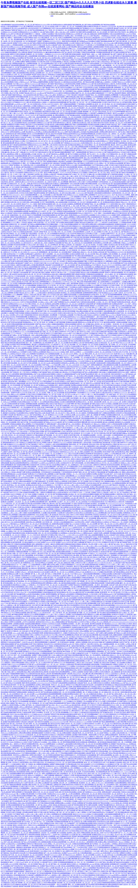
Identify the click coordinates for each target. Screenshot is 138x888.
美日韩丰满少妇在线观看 (124, 26)
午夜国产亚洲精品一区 (116, 141)
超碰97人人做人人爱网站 (78, 812)
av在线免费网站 (111, 318)
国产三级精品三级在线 (93, 30)
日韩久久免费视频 (52, 814)
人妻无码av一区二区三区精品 (97, 366)
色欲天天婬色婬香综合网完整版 (33, 799)
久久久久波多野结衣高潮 (90, 161)
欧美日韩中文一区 (79, 39)
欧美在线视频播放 (70, 392)
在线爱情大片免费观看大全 (112, 96)
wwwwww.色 (34, 252)
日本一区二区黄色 (31, 819)
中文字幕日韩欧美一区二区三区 (48, 37)
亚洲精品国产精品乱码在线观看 (11, 248)
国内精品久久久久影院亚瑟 (104, 28)
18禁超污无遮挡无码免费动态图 (58, 557)
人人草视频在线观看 (16, 45)
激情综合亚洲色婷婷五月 (123, 200)
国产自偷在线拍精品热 (127, 477)
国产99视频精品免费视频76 (67, 267)
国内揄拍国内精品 (111, 85)
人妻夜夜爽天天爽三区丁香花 (50, 405)
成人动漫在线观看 (75, 270)
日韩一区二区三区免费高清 (28, 398)
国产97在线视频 (48, 254)
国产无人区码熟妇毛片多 (88, 596)
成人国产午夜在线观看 (8, 48)
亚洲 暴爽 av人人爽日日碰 (19, 109)
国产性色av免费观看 (17, 840)
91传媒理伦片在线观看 (54, 243)
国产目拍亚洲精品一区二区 (38, 415)
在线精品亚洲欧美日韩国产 (80, 627)
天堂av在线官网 (74, 183)
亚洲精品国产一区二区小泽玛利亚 (115, 679)
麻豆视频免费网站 (75, 570)
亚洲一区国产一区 (46, 627)
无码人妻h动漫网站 (104, 350)
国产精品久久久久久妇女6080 (51, 849)
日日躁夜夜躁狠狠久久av (48, 647)
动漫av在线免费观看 (102, 620)
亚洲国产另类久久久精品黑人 (74, 65)
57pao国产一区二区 (62, 501)
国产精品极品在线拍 (73, 115)
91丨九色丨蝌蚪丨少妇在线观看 (101, 213)
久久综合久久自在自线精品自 (26, 457)
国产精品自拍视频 (57, 213)
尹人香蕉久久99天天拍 (85, 431)
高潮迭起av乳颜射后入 (57, 477)
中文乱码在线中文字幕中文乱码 (85, 666)
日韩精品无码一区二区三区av (97, 172)
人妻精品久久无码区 (43, 795)
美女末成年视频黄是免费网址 (127, 326)
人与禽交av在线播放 (76, 672)
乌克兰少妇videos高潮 (58, 28)
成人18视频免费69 (89, 446)
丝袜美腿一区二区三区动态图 (126, 479)
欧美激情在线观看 (18, 829)
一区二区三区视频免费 (33, 818)
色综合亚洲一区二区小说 (120, 255)
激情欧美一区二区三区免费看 (59, 795)
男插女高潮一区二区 (91, 353)
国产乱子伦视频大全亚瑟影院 (39, 239)
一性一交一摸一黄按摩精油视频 (14, 39)
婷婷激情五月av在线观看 (122, 422)
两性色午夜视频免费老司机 (30, 744)
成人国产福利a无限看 (47, 32)
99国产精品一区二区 (115, 394)
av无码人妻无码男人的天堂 (69, 431)
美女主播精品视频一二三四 (54, 224)
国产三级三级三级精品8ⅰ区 (88, 34)
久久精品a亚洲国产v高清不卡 (108, 270)
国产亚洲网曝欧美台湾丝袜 (51, 590)
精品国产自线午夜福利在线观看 (106, 488)
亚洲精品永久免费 (12, 574)
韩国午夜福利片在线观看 (60, 599)
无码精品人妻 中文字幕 (86, 727)
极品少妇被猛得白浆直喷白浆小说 (120, 851)
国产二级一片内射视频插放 (16, 860)
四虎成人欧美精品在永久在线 (76, 400)
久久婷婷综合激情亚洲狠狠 (91, 819)
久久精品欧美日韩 (46, 163)
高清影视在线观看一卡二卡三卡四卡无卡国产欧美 (113, 537)
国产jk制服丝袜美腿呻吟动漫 (102, 304)
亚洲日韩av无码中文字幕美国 (57, 159)
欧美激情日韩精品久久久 (64, 230)
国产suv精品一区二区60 (126, 612)
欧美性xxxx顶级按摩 (120, 875)
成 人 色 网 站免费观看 (73, 794)
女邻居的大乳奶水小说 (103, 133)
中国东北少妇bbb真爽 (80, 455)
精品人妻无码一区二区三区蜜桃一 (101, 324)
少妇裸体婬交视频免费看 (41, 611)
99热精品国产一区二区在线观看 (103, 629)
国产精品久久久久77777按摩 (116, 98)
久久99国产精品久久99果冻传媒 (126, 701)
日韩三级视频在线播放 (50, 161)
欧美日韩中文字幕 (108, 686)
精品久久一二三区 (33, 479)
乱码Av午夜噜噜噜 (12, 189)
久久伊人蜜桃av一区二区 (22, 98)
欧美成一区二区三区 (116, 122)
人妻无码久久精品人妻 (57, 100)
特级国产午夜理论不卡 (72, 74)
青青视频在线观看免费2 (117, 533)
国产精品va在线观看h (118, 476)
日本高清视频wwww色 (22, 851)
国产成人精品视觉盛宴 (44, 213)
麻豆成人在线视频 (69, 61)
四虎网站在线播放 (76, 385)
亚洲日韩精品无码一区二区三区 (91, 143)
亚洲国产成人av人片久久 (108, 315)
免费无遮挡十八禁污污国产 (77, 182)
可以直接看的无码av (22, 413)
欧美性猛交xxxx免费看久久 (47, 78)
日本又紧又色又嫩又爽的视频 (41, 605)
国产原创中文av (82, 331)
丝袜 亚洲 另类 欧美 (32, 383)
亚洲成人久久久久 (20, 226)
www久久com (26, 583)
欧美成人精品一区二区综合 (127, 407)
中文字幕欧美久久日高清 (80, 333)
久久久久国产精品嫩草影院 (46, 461)
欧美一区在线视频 (24, 189)
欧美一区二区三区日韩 (56, 296)
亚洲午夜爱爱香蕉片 (69, 276)
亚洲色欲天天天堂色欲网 (72, 440)
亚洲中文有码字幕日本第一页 (84, 300)
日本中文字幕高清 (94, 481)
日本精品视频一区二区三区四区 (58, 341)
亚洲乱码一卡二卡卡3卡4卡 (103, 520)
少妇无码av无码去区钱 (81, 207)
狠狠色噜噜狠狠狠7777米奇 (51, 679)
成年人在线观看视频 (30, 56)
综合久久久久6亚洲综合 (36, 570)
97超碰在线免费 (101, 363)
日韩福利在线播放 (52, 668)
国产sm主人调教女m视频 (82, 869)
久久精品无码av (10, 844)
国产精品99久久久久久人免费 (47, 470)
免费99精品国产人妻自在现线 (114, 328)
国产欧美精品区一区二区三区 (112, 455)
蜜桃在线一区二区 (24, 255)
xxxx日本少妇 (27, 45)
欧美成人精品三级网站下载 (86, 50)
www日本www (18, 104)
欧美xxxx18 (6, 331)
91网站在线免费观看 (24, 481)
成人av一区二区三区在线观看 (78, 840)
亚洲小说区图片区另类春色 (15, 80)
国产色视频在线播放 (125, 261)
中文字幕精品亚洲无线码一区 (28, 157)
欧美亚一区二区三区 (59, 725)
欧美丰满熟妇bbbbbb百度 (17, 439)
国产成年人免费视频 (22, 339)
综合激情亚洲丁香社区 (97, 836)
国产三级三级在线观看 (127, 72)
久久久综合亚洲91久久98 (127, 126)
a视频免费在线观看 (58, 524)
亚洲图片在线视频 (30, 100)
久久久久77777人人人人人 (44, 91)
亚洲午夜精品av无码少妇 (56, 130)
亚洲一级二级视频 (92, 415)
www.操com (40, 93)
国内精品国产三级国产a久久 (24, 263)
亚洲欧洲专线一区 (11, 348)
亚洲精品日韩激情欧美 (31, 313)
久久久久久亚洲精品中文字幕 (102, 468)
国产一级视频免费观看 (79, 152)
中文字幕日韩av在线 (42, 61)
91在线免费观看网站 (120, 782)
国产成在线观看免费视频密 (16, 65)
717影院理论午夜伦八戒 (72, 285)
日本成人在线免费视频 (68, 866)
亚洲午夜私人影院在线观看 (30, 202)
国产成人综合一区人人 (118, 544)
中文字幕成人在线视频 (111, 403)
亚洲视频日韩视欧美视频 (45, 361)
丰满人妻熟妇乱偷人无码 (126, 775)
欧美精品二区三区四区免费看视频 (71, 292)
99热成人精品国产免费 (18, 472)
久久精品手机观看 (123, 749)
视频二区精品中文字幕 (78, 562)
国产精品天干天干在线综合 (31, 411)
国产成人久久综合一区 (55, 98)
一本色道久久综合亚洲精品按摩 (41, 831)
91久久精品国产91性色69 (36, 150)
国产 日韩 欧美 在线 (59, 157)
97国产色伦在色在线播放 (19, 601)
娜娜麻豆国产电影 (70, 124)
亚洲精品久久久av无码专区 (71, 268)
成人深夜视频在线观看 (51, 505)
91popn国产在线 (41, 575)
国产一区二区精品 (45, 109)
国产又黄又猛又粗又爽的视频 (89, 635)
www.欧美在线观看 (101, 50)
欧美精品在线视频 (123, 43)
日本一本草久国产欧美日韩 (29, 248)
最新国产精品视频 (46, 599)
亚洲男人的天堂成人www (80, 390)
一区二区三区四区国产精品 (128, 285)
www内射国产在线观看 (91, 721)
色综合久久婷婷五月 (93, 315)
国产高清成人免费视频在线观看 (27, 403)
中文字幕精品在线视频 (19, 612)
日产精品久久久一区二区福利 (119, 522)
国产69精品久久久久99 (22, 326)
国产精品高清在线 (117, 603)
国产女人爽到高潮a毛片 (73, 710)
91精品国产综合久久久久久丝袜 (12, 492)
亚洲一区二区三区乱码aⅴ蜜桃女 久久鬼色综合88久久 (17, 243)
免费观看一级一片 (26, 537)
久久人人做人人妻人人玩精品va (122, 135)
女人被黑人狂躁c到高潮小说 (118, 733)
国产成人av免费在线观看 (90, 372)
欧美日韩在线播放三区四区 (36, 594)
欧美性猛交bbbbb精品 (113, 385)
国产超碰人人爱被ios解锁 (55, 357)
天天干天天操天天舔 (52, 294)
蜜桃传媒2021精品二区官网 (12, 329)
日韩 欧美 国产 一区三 (45, 65)
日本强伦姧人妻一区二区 (50, 858)
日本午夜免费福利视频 (118, 298)
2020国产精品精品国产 (85, 80)
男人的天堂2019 (46, 635)
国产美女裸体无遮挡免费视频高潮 (83, 255)
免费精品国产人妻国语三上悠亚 (64, 775)
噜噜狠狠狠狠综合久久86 (10, 442)
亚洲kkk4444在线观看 (116, 163)
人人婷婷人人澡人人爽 (102, 561)
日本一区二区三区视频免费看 (117, 39)
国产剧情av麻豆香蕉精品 (75, 289)
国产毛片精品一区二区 (29, 821)
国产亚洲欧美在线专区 (34, 48)
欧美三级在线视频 (27, 555)
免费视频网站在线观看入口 (12, 490)
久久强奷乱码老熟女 (95, 230)
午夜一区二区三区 (14, 699)
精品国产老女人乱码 (57, 516)
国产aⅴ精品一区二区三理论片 (94, 219)
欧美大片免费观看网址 (65, 37)
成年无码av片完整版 (80, 148)
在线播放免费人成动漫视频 (115, 389)
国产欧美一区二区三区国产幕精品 (98, 733)
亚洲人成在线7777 (31, 65)
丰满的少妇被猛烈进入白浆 (79, 653)
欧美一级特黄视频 (72, 283)
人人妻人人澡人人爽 (104, 544)
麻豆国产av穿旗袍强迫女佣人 (41, 344)
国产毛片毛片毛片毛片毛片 (38, 716)
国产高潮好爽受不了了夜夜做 (31, 34)
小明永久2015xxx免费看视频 (36, 825)
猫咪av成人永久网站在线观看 (98, 174)
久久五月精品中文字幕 (45, 559)
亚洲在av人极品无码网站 (90, 779)
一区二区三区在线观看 (60, 156)
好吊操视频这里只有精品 (56, 113)
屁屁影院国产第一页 (124, 58)
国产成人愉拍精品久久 (104, 483)
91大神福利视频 (132, 500)
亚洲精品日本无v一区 (117, 368)
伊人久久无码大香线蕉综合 (108, 714)
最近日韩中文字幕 (20, 267)
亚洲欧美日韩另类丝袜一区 (108, 819)
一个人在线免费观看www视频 (36, 564)
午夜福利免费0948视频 (112, 583)
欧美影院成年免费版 (21, 85)
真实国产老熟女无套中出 (39, 74)
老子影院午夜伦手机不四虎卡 (117, 32)
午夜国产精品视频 (78, 298)
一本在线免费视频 (92, 148)
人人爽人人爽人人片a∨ (50, 146)
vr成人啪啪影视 (106, 65)
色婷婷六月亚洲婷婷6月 (80, 551)
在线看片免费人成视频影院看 (120, 215)
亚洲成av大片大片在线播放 (40, 387)
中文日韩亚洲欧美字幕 (82, 59)
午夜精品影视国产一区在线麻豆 (50, 137)
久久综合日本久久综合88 (10, 200)
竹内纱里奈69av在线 (67, 39)
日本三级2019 (71, 170)
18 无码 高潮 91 (94, 594)
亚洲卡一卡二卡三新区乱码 (47, 355)
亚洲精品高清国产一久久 (120, 304)
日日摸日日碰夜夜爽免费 (67, 402)
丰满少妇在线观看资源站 (117, 34)
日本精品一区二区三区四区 (9, 283)
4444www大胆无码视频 (78, 257)
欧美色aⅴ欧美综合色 (29, 609)
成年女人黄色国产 (37, 178)
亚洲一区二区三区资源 (88, 254)
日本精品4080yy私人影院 (42, 276)
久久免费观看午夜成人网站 (9, 816)
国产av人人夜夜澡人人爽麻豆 (64, 248)
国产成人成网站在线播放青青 (108, 734)
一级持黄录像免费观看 (96, 838)
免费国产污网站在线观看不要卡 (42, 655)
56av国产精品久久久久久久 (9, 409)
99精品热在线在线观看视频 (57, 102)
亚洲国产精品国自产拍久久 (15, 146)
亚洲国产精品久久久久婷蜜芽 (121, 82)
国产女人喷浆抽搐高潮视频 (122, 568)
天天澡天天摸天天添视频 (34, 394)
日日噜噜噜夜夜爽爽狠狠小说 (100, 276)
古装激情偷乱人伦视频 (29, 106)
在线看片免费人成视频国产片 (88, 194)
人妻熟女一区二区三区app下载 (94, 749)
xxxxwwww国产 (67, 333)
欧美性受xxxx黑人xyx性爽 (14, 35)
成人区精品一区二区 (38, 368)
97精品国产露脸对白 (107, 429)
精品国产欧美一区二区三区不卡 (56, 413)
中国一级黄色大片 (102, 827)
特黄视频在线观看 (87, 287)
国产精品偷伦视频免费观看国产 (62, 152)
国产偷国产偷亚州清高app (56, 84)
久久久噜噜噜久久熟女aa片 (73, 572)
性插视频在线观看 (77, 518)
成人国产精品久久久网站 (17, 141)
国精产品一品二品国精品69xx (93, 289)
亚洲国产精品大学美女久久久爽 (106, 570)
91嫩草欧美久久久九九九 (69, 309)
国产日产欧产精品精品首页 (49, 217)
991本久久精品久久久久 (103, 215)
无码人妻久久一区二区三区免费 (69, 328)
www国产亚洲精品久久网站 (101, 808)
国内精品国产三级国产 (35, 41)
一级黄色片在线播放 (47, 34)
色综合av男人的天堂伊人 (71, 450)
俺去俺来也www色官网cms (34, 132)
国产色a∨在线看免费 (121, 720)
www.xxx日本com (15, 89)
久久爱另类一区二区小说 (40, 119)
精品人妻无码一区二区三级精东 (77, 413)
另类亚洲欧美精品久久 (76, 546)
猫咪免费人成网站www (92, 78)
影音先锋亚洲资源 (106, 109)
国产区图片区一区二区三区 (37, 235)
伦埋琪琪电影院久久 (89, 466)
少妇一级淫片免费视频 (27, 113)
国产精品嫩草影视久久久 (16, 250)
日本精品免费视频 (92, 182)
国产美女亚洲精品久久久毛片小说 (115, 252)
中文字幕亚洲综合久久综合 (71, 618)
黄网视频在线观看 (62, 43)
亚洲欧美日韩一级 (104, 344)
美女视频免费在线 (59, 376)
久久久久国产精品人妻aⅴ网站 (103, 862)
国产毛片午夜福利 (111, 335)
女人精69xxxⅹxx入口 (51, 707)
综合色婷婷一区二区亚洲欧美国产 (61, 252)
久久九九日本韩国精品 (87, 259)
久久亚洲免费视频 (102, 690)
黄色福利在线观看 (19, 139)
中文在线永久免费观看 (39, 537)
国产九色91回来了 (79, 470)
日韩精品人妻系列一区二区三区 (102, 511)
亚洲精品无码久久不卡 (44, 285)
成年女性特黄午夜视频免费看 (87, 603)
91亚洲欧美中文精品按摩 (85, 304)
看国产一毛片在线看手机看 (110, 180)
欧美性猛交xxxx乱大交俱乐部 (67, 233)
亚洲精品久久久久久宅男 (55, 415)
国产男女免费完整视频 (27, 699)
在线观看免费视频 (56, 337)
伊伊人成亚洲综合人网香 (10, 154)
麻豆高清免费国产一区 (101, 394)
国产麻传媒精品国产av (97, 781)
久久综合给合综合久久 (77, 879)
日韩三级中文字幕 (22, 422)
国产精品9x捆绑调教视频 (107, 721)
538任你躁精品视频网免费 (112, 814)
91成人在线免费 (100, 446)
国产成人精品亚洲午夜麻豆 (117, 93)
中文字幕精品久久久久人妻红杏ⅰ (21, 102)
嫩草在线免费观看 (86, 378)
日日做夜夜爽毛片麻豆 (101, 498)
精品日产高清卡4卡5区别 (48, 538)
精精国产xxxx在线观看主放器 (99, 305)
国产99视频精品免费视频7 (111, 642)
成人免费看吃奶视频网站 (114, 378)
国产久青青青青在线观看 (115, 174)
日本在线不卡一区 (11, 67)
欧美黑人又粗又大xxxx (26, 611)
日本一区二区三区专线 (61, 56)
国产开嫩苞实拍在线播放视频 (118, 871)
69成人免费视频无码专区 (124, 35)
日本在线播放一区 (23, 649)
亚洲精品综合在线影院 (126, 274)
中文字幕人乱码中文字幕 (35, 333)
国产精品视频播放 (109, 267)
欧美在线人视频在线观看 (17, 383)
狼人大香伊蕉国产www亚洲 (35, 463)
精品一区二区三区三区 (35, 849)
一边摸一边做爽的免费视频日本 (53, 209)
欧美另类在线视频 (18, 834)
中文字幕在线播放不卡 (47, 381)
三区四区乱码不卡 (106, 337)
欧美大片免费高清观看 (116, 115)
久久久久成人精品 (36, 50)
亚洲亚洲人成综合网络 (89, 71)
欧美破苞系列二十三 (84, 335)
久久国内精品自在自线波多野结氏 (71, 82)
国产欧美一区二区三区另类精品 (32, 710)
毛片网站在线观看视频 (49, 740)
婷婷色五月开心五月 (32, 439)
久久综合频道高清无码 (76, 675)
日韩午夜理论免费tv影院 (96, 189)
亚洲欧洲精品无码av (71, 670)
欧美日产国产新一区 (126, 642)
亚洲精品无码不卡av (95, 731)
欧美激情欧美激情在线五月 (114, 178)
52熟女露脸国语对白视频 (110, 365)
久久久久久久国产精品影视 (84, 193)
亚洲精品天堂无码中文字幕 (110, 542)
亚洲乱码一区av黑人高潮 (89, 544)
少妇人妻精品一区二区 (55, 742)
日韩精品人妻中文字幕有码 (39, 98)
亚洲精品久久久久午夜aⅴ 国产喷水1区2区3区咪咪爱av (53, 586)
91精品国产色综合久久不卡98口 (98, 48)
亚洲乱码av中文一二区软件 (49, 834)
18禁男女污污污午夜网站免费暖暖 (34, 614)
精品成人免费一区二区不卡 (15, 553)
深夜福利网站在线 (121, 379)
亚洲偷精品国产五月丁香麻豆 (44, 646)
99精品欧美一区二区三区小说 (78, 548)
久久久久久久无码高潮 (73, 239)
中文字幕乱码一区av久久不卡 (101, 265)
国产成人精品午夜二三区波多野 (74, 130)
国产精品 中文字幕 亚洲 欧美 (82, 647)
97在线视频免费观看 (30, 194)
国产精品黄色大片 (87, 424)
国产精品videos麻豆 (86, 555)
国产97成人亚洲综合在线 (129, 263)
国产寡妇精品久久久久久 (21, 415)
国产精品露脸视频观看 (71, 213)
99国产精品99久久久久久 (64, 298)
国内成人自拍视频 (35, 72)
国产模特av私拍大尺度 (97, 403)
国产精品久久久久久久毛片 (77, 67)
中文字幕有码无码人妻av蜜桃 (106, 246)
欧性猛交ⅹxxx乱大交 (67, 644)
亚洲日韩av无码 (28, 165)
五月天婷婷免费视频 (118, 111)
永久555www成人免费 (110, 43)
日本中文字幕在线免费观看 (54, 128)
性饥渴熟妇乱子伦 (42, 353)
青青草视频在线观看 (21, 96)
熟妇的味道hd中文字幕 (64, 518)
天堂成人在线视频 (33, 808)
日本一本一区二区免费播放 (85, 862)
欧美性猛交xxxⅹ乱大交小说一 (28, 219)
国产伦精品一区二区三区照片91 (48, 267)
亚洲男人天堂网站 (77, 538)
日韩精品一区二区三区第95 (85, 799)
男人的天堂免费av (93, 206)
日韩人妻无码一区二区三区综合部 (14, 435)
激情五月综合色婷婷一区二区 (80, 381)
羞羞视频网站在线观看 (21, 211)
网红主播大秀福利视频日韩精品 (87, 281)
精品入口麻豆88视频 (64, 339)
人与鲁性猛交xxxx (35, 305)
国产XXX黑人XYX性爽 (22, 659)
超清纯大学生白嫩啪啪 (125, 646)
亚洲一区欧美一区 (120, 292)
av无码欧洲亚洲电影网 (37, 265)
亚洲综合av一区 (24, 71)
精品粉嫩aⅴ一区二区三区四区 (57, 448)
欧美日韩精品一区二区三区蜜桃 (115, 45)
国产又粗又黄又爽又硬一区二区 (123, 41)
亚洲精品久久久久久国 (13, 359)
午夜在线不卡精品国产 (78, 95)
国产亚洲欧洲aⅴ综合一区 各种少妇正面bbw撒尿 (61, 193)
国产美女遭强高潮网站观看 (27, 268)
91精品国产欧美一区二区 (55, 228)
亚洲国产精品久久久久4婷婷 (21, 483)
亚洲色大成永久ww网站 (45, 157)
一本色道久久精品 (56, 169)
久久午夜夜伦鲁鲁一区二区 (126, 611)
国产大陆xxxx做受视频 (89, 710)
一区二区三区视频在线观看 (92, 102)
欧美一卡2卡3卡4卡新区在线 (18, 681)
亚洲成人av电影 (27, 35)
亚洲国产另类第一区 (28, 500)
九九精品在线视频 (125, 599)
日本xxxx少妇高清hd (53, 575)
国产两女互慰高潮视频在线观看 (97, 448)
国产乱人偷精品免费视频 (22, 677)
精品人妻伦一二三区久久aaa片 (32, 209)
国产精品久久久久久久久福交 (117, 59)
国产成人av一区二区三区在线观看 (11, 122)
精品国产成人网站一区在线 (127, 121)
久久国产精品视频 (56, 194)
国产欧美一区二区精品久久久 (31, 69)
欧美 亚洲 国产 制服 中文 (50, 880)
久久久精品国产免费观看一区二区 (85, 355)
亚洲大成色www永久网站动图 (44, 366)
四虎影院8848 (10, 133)
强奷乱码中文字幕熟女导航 (28, 300)
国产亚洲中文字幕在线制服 (121, 56)
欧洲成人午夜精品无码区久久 (17, 808)
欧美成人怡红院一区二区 (26, 111)
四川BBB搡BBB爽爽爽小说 (102, 744)
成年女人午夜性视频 (89, 620)
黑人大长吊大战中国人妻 (14, 562)
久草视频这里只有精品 (110, 326)
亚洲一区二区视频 (47, 322)
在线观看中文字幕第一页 (81, 196)
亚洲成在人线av (72, 832)
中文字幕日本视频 (9, 477)
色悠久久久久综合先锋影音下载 (37, 259)
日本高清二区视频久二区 (94, 67)
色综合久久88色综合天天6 (65, 207)
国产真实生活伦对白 (9, 317)
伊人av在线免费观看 (120, 341)
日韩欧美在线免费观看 (88, 52)
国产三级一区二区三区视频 (57, 280)
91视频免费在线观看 (84, 228)
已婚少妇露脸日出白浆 (69, 45)
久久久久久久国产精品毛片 (38, 84)
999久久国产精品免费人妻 (63, 797)
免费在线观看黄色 (84, 590)
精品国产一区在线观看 (87, 56)
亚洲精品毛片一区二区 (97, 167)
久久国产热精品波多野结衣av (111, 152)
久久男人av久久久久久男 (82, 781)
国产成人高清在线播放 (21, 644)
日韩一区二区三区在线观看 (22, 74)
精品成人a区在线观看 (29, 122)
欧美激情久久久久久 (41, 727)
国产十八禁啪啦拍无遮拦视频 (66, 121)
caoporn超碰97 (18, 87)
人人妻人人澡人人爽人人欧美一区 (70, 176)
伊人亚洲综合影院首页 (14, 690)
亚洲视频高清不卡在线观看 (118, 864)
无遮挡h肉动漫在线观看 (24, 178)
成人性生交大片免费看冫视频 (125, 194)
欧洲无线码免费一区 (110, 479)
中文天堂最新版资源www (29, 557)
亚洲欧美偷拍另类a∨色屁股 (89, 270)
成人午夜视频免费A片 (15, 163)
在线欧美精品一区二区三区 (18, 215)
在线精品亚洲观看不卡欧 (101, 268)
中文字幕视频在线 (45, 28)
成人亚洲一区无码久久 (13, 762)
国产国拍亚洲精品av (42, 426)
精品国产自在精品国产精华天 (117, 660)
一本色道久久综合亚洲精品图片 (47, 466)
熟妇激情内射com (34, 211)
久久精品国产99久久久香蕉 (48, 862)
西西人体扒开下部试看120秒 (93, 831)
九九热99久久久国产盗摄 (99, 647)
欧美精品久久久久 (70, 379)
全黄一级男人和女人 (37, 289)
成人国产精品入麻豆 (61, 215)
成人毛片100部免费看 (12, 374)
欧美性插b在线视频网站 (48, 43)
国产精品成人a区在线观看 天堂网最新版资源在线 (73, 594)
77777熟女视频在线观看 (39, 200)
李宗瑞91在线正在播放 (111, 47)
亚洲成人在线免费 (30, 59)
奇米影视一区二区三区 (88, 570)
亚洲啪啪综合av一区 (34, 317)
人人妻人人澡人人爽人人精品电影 (23, 174)
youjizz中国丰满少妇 (104, 183)
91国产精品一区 (17, 451)
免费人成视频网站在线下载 (50, 773)
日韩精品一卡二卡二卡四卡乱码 (76, 474)
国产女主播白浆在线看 (67, 63)
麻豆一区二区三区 (48, 710)
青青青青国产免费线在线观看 (80, 305)
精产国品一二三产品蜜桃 (16, 509)
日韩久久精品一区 (30, 586)
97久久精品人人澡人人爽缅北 (45, 329)
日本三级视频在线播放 (25, 348)
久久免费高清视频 (29, 170)
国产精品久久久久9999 (94, 152)
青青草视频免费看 (21, 317)
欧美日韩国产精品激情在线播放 (78, 189)
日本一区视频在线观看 (54, 117)
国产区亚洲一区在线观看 (84, 267)
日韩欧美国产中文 (18, 647)
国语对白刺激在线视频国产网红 (77, 261)
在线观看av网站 (26, 784)
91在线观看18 (14, 119)
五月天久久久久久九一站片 (15, 194)
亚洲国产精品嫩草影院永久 (106, 805)
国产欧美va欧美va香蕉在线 (70, 141)
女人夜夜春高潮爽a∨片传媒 (65, 85)
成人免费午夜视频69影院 (88, 649)
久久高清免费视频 (16, 869)
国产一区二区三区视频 (31, 840)
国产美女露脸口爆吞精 (90, 803)
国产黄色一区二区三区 (105, 524)
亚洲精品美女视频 (40, 561)
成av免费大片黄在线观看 (71, 540)
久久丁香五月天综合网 (71, 453)
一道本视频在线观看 (106, 566)
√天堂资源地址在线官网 (62, 483)
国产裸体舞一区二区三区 (104, 130)
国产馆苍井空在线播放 (65, 87)
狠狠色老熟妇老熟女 (112, 886)
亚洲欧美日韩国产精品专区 (108, 124)
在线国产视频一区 (55, 603)
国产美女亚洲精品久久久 (37, 450)
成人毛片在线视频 (73, 886)
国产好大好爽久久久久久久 (12, 47)
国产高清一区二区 (90, 720)
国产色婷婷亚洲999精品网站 (16, 858)
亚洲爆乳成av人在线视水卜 (103, 82)
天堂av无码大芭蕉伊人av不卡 (88, 877)
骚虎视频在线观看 (37, 733)
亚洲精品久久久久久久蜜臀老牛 (47, 106)
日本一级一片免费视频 (124, 742)
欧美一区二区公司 (70, 326)
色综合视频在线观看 (48, 215)
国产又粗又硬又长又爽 (99, 389)
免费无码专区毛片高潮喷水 (101, 683)
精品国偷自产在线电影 (11, 886)
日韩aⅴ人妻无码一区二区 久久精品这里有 (38, 662)
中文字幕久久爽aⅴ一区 (80, 426)
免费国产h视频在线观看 (57, 764)
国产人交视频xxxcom (72, 520)
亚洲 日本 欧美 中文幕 (126, 403)
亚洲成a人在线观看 (118, 359)
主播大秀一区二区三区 (86, 498)
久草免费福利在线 (131, 150)
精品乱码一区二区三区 (65, 390)
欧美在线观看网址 (49, 529)
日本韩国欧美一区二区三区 (55, 187)
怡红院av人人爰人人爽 (50, 148)
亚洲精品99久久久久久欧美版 (55, 766)
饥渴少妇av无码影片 (24, 507)
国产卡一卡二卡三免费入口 (80, 838)
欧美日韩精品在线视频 (72, 28)
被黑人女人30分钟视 (11, 864)
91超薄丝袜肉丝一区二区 (106, 182)
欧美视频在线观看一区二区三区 (111, 457)
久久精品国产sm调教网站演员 (97, 113)
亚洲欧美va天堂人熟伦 (84, 773)
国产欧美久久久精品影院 (65, 566)
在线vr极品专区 (9, 156)
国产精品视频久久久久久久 (112, 250)
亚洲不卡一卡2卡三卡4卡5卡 (27, 115)
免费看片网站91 (117, 659)
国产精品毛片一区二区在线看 (102, 540)
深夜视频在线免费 (131, 157)
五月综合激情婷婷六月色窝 (40, 124)
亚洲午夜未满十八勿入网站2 (39, 851)
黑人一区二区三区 (37, 749)
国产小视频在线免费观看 (68, 104)
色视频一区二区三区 (76, 139)
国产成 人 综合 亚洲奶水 (73, 424)
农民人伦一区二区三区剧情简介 (24, 298)
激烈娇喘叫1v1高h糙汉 (36, 701)
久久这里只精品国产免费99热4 (24, 474)
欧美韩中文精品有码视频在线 (108, 611)
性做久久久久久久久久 (112, 487)
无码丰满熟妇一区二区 (91, 145)
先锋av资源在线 (107, 67)
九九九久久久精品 (100, 886)
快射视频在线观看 (49, 257)
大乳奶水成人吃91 (56, 736)
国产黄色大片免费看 (75, 559)
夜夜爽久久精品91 (56, 374)
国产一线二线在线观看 (107, 459)
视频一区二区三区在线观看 (120, 307)
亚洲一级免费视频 (53, 185)
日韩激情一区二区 (9, 167)
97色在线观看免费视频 (35, 592)
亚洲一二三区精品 (51, 121)
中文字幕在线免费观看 (36, 85)
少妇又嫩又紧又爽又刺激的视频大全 (111, 78)
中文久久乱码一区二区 (81, 657)
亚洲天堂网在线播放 (23, 191)
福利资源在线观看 (28, 324)
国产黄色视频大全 (108, 684)
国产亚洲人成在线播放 (94, 280)
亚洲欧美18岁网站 (85, 285)
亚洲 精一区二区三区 (58, 109)
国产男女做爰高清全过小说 (25, 67)
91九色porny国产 (31, 244)
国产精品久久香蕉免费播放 (14, 411)
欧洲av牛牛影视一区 (44, 300)
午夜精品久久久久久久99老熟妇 (62, 442)
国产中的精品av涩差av (98, 335)
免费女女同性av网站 (70, 263)
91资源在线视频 (71, 500)
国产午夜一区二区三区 (50, 585)
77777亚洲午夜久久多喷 (96, 653)
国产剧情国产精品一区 (89, 204)
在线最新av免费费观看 (111, 95)
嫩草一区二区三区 (125, 583)
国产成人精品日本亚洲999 (21, 520)
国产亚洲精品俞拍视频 (97, 729)
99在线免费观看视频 (84, 165)
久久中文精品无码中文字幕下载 (109, 63)
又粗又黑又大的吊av (93, 644)
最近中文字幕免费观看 (34, 215)
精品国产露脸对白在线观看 (104, 568)
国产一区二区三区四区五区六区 (98, 660)
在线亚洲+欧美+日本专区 (17, 193)
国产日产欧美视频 (26, 387)
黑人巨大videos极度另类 (19, 28)
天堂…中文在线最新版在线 (14, 746)
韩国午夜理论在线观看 (85, 32)
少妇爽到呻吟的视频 (87, 115)
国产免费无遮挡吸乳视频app (104, 418)
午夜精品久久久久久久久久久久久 (45, 298)
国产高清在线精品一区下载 (122, 566)
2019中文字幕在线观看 (65, 106)
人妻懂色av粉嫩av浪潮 (108, 387)
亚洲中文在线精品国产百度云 (88, 537)
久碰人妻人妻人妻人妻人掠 (100, 187)
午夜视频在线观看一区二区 (93, 202)
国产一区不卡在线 (62, 78)
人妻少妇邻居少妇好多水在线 (58, 145)
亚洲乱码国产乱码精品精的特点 (55, 520)
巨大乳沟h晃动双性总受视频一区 (26, 477)
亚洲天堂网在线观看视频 (14, 324)
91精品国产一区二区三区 (82, 244)
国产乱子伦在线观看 (34, 156)
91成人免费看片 (107, 255)
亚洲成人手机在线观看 (60, 819)
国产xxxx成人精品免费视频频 (110, 747)
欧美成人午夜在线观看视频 (9, 26)
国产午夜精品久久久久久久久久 (71, 143)
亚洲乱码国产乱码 (129, 411)
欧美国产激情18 (89, 672)
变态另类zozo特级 (55, 426)
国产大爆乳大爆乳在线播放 (104, 633)
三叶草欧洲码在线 (18, 56)
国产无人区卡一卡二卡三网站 (120, 108)
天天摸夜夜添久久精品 (8, 882)
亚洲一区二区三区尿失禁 (102, 374)
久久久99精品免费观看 (51, 328)
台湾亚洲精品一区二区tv (37, 520)
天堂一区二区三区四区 (79, 368)
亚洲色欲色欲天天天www (51, 176)
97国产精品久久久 (40, 877)
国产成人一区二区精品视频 (44, 821)
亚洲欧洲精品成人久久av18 (117, 561)
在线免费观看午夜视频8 (80, 686)
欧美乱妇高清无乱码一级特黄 (82, 757)
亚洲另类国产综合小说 (21, 228)
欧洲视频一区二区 (56, 268)
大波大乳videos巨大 (106, 562)
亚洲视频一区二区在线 (119, 254)
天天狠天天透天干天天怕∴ (91, 337)
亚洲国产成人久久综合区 (72, 524)
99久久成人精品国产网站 (47, 551)
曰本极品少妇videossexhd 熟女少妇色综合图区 (78, 659)
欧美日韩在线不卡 (94, 551)
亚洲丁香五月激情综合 (85, 409)
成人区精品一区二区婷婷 (45, 398)
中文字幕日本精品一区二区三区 (34, 304)
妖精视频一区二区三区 (39, 363)
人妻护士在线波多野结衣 (59, 808)
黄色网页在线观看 (93, 124)
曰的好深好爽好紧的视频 (79, 553)
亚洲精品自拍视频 (69, 93)
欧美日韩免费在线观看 (63, 237)
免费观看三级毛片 (36, 483)
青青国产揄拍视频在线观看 (80, 836)
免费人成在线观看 (125, 63)
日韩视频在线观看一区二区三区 (58, 353)
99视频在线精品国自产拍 (14, 609)
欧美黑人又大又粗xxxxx (82, 185)
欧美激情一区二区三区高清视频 (107, 106)
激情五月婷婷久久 (6, 56)
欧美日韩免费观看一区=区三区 (50, 411)
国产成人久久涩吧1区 (96, 263)
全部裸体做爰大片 (70, 755)
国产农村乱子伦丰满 (104, 348)
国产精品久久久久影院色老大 (16, 318)
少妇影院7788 (73, 32)
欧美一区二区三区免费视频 (49, 233)
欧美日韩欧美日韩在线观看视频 (14, 76)
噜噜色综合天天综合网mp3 (85, 233)
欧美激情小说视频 (76, 111)
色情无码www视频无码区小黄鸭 (23, 755)
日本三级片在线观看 (107, 150)
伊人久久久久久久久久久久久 (115, 503)
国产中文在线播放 (41, 457)
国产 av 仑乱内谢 (127, 505)
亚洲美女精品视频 (75, 291)
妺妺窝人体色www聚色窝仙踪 (23, 707)
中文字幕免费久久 (8, 559)
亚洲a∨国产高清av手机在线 (109, 753)
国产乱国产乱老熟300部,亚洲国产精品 (20, 261)
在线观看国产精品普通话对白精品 (44, 111)
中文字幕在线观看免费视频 (34, 853)
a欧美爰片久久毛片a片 (84, 880)
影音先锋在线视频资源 (62, 383)
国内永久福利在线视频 (85, 47)
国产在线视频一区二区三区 (23, 198)
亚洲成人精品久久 (130, 710)
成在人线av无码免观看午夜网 (34, 633)
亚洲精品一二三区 (61, 801)
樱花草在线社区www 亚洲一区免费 (19, 566)
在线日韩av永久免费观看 (33, 522)
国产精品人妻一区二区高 (70, 243)
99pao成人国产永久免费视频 (18, 148)
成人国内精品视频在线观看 (67, 583)
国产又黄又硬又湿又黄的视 (37, 670)
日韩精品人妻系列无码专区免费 (67, 80)
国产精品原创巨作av (106, 444)
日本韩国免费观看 (27, 121)
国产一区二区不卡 (47, 72)
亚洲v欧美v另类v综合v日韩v (90, 444)
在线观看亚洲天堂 (96, 217)
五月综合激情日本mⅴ (130, 827)
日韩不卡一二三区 (111, 631)
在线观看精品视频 (112, 461)
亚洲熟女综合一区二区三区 (68, 335)
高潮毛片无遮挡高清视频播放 (114, 272)
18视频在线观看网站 (57, 324)
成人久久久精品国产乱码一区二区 (73, 169)
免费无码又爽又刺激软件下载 (77, 758)
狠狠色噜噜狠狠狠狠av (101, 300)
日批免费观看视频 (99, 816)
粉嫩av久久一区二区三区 (121, 71)
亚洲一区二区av (119, 629)
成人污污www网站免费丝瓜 (33, 76)
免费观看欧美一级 (44, 252)
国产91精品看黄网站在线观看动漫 (65, 683)
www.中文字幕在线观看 (106, 860)
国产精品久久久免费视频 (20, 135)
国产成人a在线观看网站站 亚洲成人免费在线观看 (35, 684)
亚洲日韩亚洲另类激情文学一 (29, 418)
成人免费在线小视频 (29, 746)
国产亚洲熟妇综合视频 (64, 553)
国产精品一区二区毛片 (130, 727)
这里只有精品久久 (49, 549)
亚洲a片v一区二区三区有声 (105, 341)
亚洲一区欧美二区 (128, 189)
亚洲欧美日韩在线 (92, 26)
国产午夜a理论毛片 (130, 603)
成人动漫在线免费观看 (18, 522)
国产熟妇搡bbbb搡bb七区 (66, 178)
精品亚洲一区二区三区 (122, 427)
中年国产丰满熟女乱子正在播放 (39, 649)
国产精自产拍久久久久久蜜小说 (123, 342)
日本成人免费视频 (73, 241)
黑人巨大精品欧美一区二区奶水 (42, 182)
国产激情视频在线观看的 (122, 594)
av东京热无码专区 (33, 28)
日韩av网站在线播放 (82, 311)
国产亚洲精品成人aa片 (22, 760)
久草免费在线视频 (18, 311)
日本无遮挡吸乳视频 (43, 350)
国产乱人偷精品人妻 (87, 529)
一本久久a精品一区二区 (111, 274)
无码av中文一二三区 (64, 535)
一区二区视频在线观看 (53, 847)
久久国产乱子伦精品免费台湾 (19, 230)
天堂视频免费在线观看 (108, 30)
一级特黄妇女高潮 (101, 98)
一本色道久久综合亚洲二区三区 (25, 427)
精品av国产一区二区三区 (119, 688)
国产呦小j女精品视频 (74, 341)
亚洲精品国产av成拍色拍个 (33, 254)
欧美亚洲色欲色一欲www (115, 842)
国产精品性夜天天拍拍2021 (39, 130)
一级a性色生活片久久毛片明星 (40, 718)
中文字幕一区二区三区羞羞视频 (24, 169)
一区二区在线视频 (36, 677)
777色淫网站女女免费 (75, 287)
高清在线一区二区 (12, 115)
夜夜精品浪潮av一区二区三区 (75, 760)
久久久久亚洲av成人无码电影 (119, 803)
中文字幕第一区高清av (119, 159)
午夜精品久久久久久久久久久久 (67, 191)
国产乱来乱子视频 (124, 132)
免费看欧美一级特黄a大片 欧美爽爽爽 (88, 121)
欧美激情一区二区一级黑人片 (88, 782)
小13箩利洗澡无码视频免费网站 (127, 318)
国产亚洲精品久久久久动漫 (46, 801)
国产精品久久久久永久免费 (83, 128)
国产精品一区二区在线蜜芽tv (92, 655)
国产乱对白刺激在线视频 (103, 359)
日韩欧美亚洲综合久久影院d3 (72, 71)
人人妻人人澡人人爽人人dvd (93, 546)
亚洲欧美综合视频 (31, 533)
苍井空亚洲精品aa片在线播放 (15, 58)
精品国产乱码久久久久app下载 (76, 280)
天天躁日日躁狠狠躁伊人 (67, 564)
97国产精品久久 (124, 487)
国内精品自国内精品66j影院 (68, 714)
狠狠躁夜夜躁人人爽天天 (73, 662)
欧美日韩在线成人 (39, 121)
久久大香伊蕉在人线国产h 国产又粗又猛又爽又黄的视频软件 (72, 496)
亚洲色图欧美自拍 (19, 875)
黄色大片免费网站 (85, 96)
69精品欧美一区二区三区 (90, 856)
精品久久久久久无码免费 (42, 169)
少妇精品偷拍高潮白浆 (29, 448)
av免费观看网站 (59, 579)
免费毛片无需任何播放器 (17, 54)
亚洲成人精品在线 (26, 241)
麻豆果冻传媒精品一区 (88, 98)
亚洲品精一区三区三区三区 (25, 487)
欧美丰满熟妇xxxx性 (70, 187)
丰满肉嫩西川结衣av (39, 89)
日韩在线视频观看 (91, 718)
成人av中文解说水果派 (38, 207)
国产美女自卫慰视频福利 (80, 230)
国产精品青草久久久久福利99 (53, 93)
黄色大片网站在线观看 (128, 882)
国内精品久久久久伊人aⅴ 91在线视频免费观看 (37, 651)
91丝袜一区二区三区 (63, 394)
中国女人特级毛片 (43, 588)
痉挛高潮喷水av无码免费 (45, 56)
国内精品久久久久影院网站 (32, 250)
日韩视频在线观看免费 (103, 52)
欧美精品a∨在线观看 (85, 845)
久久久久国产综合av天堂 (13, 496)
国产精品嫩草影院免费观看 (9, 159)
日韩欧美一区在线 (82, 379)
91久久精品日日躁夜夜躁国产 (85, 317)
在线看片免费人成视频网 (103, 239)
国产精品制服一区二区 (28, 385)
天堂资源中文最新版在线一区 (59, 738)
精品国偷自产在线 (74, 56)
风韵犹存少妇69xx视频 (26, 498)
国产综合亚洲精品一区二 (8, 207)
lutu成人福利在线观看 (53, 363)
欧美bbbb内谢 (121, 426)
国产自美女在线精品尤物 (58, 605)
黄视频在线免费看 (6, 623)
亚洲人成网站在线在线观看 (68, 294)
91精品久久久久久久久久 (94, 725)
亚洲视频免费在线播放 (8, 659)
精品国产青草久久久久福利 (68, 165)
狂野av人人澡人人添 (13, 387)
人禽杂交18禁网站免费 (56, 544)
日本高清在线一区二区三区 (76, 202)
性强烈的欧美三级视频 (46, 490)
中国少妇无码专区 (60, 34)
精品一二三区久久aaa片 (97, 411)
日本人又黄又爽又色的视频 (56, 631)
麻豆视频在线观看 (17, 614)
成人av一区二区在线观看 (128, 821)
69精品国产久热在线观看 (52, 265)
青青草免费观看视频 (41, 642)
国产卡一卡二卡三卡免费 (61, 398)
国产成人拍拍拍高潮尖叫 (118, 248)
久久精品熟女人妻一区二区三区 (110, 873)
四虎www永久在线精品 (81, 549)
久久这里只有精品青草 (126, 461)
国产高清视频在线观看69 (61, 494)
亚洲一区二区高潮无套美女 (53, 150)
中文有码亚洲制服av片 (57, 61)
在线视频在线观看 (65, 416)
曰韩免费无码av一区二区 (22, 618)
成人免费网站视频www (71, 716)
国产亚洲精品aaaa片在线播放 (86, 41)
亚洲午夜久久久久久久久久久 (101, 757)
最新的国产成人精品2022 (29, 568)
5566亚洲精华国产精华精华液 (119, 187)
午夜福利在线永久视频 (104, 357)
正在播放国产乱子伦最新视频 (91, 457)
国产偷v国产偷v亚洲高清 (86, 374)
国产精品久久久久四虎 (67, 629)
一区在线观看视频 (81, 48)
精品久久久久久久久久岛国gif (56, 352)
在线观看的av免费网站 (29, 213)
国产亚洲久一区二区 (72, 376)
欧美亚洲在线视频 (19, 244)
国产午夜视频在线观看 (37, 476)
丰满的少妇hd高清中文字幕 (71, 98)
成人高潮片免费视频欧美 (12, 300)
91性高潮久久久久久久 (45, 660)
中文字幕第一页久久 (73, 601)
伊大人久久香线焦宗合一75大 (83, 588)
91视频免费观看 (71, 640)
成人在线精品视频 (61, 202)
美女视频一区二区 (75, 344)
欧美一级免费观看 (50, 501)
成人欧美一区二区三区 (99, 104)
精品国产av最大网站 (51, 368)
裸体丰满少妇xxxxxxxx (120, 444)
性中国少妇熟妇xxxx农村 (62, 381)
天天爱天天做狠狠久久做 (105, 577)
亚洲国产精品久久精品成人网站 (81, 76)
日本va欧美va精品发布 (24, 207)
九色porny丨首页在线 (26, 572)
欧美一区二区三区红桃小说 (113, 788)
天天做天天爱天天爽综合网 (94, 250)
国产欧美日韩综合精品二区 (49, 657)
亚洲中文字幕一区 (18, 59)
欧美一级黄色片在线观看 (33, 278)
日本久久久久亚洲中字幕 (79, 535)
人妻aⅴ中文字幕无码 (130, 241)
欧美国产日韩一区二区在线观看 (73, 209)
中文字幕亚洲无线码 (75, 372)
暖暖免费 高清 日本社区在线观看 (92, 422)
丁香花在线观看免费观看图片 (26, 426)
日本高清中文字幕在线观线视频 (90, 109)
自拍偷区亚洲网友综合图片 (70, 694)
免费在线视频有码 (96, 365)
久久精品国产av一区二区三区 (113, 189)
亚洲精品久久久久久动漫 (88, 509)
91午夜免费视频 (99, 45)
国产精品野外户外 (97, 405)
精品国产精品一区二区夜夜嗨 (94, 95)
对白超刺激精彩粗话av (70, 361)
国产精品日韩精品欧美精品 (81, 607)
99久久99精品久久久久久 (55, 716)
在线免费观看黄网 (70, 113)
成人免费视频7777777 (103, 204)
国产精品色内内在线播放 (121, 862)
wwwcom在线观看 (55, 649)
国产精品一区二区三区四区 (61, 348)
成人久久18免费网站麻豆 (100, 513)
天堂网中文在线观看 (128, 420)
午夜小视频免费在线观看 (119, 468)
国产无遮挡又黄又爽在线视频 (123, 577)
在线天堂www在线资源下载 (94, 383)
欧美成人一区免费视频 (45, 690)
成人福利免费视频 (113, 126)
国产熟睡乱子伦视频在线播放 (107, 415)
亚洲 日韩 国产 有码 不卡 (22, 130)
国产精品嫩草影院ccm (21, 594)
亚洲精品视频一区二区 (114, 416)
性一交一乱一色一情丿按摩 (55, 670)
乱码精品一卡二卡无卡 (83, 200)
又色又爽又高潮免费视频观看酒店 (85, 825)
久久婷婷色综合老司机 (64, 538)
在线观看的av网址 (43, 403)
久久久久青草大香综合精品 (104, 579)
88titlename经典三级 (79, 37)
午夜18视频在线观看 (33, 108)
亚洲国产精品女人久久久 (45, 758)
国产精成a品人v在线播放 (54, 681)
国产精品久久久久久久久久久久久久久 (88, 150)
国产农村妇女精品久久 (59, 786)
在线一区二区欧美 (125, 146)
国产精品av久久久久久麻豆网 (52, 422)
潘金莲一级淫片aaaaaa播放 (115, 113)
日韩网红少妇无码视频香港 (74, 614)
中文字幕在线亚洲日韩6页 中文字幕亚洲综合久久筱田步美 (49, 189)
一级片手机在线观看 (42, 100)
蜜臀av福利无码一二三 (104, 518)
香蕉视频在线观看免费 (106, 87)
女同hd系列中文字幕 (115, 746)
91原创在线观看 (111, 701)
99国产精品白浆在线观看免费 (54, 703)
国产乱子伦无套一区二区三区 (102, 431)
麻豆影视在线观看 (120, 182)
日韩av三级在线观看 (90, 106)
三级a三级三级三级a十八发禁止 (126, 246)
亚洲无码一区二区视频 (83, 324)
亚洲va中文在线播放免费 (84, 326)
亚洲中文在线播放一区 (69, 58)
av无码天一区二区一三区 (66, 146)
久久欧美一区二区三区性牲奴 (102, 352)
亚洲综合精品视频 (48, 132)
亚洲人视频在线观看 (94, 426)
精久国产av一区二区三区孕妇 (37, 357)
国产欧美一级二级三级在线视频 (66, 612)
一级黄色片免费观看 (45, 492)
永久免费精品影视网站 (119, 483)
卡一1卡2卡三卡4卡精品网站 (98, 59)
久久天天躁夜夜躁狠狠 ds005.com (108, 616)
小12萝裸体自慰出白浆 (121, 69)
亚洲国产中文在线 (103, 474)
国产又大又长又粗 (86, 464)
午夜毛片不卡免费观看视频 (22, 638)
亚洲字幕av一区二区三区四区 (46, 222)
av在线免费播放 (21, 844)
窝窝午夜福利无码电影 (78, 274)
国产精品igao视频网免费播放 (39, 82)
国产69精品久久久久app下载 (110, 196)
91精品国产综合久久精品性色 (93, 740)
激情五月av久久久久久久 (12, 302)
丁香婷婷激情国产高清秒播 (115, 185)
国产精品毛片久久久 (109, 209)
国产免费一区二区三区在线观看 (25, 307)
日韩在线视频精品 (84, 766)
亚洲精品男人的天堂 (85, 156)
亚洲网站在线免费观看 (37, 501)
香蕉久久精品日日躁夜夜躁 (79, 459)
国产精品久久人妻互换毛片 (68, 679)
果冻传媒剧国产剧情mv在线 (25, 771)
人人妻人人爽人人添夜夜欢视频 (47, 80)
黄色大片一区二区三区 (58, 684)
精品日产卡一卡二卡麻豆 (29, 204)
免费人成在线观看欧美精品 (21, 72)
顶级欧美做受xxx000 (20, 479)
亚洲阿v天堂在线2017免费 (98, 407)
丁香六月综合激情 (52, 636)
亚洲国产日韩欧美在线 (8, 851)
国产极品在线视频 (90, 278)
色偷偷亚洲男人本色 (75, 466)
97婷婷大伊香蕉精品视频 (46, 383)
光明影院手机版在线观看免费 (66, 211)
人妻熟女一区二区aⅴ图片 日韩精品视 (122, 133)
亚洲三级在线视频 (49, 749)
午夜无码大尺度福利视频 (26, 729)
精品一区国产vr (97, 128)
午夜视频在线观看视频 (61, 821)
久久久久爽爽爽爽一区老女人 (43, 47)
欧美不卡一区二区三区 (8, 320)
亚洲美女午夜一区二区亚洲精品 (63, 91)
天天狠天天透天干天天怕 (95, 427)
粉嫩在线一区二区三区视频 (31, 440)
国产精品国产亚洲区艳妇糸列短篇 (119, 302)
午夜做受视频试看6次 (99, 477)
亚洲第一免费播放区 (51, 531)
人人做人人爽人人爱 (14, 91)
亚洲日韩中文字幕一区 (126, 734)
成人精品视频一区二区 (64, 250)
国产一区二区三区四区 (53, 165)
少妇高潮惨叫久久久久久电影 (86, 392)
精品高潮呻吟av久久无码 (109, 426)
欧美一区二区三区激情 (100, 32)
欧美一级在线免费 (95, 402)
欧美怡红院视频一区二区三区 (125, 84)
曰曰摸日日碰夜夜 (75, 254)
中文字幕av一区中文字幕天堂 (119, 529)
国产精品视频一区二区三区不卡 (53, 435)
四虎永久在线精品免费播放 (118, 808)
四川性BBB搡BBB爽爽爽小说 (110, 121)
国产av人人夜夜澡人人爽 (47, 444)
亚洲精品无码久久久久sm (31, 172)
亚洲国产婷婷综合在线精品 (41, 35)
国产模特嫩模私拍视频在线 (103, 89)
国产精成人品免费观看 (93, 605)
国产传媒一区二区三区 (47, 331)
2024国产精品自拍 (83, 411)
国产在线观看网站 (102, 710)
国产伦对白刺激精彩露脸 (52, 431)
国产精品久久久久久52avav (90, 439)
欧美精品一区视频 (46, 108)
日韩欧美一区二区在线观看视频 (119, 191)
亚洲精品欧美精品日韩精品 (111, 202)
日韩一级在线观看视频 (39, 117)
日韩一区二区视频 (14, 61)
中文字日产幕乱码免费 (110, 832)
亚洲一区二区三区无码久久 (128, 206)
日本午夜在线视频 (121, 596)
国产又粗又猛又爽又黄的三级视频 (39, 272)
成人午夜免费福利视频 (84, 853)
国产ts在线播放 (69, 781)
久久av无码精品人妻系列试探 (127, 85)
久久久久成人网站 (43, 751)
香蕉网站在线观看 (13, 718)
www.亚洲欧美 (96, 119)
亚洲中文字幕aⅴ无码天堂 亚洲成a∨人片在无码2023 (92, 500)
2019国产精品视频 (59, 474)
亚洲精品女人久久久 (85, 389)
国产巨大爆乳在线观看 (118, 52)
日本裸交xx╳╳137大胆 (16, 315)
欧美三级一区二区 (117, 283)
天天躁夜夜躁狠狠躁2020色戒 (86, 294)
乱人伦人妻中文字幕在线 (13, 34)
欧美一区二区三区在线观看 (68, 598)
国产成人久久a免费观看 (29, 496)
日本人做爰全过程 (58, 655)
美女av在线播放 (17, 176)
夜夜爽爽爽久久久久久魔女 (11, 222)
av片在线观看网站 (44, 446)
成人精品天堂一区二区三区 (48, 291)
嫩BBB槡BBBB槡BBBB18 (54, 52)
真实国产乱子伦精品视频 (37, 339)
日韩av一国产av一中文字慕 (82, 307)
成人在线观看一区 (70, 770)
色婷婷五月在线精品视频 (71, 89)
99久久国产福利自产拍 (10, 487)
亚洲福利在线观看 (106, 280)
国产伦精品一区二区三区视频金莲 (47, 244)
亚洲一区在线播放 (94, 681)
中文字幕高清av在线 (16, 725)
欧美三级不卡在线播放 (83, 668)
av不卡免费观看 (111, 446)
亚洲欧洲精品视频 (33, 653)
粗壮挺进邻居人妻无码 (91, 616)
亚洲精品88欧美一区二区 (77, 383)
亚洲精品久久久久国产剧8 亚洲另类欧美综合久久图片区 (98, 84)
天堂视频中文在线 (98, 80)
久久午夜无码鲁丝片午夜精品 (36, 601)
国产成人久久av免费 (61, 132)
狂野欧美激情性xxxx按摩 (17, 132)
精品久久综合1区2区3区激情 (80, 636)
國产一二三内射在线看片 (39, 292)
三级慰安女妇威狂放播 (22, 265)
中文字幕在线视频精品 (74, 159)
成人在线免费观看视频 (49, 250)
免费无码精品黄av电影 (73, 96)
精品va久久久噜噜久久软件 (102, 424)
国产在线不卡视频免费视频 (50, 126)
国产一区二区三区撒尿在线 (47, 479)
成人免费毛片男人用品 (70, 851)
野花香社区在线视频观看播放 (27, 807)
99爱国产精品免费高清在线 (18, 217)
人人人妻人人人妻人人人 (85, 394)
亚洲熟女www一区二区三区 (54, 89)
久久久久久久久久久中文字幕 (19, 488)
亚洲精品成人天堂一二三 (94, 222)
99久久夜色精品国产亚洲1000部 (119, 751)
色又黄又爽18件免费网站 (91, 538)
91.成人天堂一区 (22, 653)
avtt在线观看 (102, 148)
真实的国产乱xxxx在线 (28, 575)
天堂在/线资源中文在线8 (90, 87)
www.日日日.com (51, 207)
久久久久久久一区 (53, 200)
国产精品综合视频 (88, 82)
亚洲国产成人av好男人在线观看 (33, 176)
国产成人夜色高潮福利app (84, 265)
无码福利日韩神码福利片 (85, 598)
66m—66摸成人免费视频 (81, 91)
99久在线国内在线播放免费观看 (39, 760)
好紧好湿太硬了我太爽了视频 (102, 659)
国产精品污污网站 (69, 703)
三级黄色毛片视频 (98, 464)
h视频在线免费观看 (11, 52)
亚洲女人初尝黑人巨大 (20, 825)
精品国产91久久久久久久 (16, 734)
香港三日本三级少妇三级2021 (88, 557)
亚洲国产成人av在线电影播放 (59, 433)
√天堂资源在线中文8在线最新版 (122, 239)
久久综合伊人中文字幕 (120, 280)
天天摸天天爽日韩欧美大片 (96, 261)
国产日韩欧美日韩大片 (23, 50)
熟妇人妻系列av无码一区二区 (21, 389)
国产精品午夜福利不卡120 (125, 866)
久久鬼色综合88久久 (56, 281)
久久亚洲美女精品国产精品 (51, 555)
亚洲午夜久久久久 (119, 353)
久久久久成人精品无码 (10, 426)
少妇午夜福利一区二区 (77, 398)
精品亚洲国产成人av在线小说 (42, 198)
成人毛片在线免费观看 (85, 243)
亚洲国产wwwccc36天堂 (48, 542)
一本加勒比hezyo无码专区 (108, 35)
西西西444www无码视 (73, 34)
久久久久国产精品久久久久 (55, 263)
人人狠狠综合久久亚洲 (88, 159)
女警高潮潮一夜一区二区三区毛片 (101, 590)
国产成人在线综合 (74, 821)
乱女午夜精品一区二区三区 (34, 468)
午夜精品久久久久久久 (120, 392)
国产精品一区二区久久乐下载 (99, 636)
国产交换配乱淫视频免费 (115, 148)
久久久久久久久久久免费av (65, 320)
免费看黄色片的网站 (13, 124)
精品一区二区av (90, 339)
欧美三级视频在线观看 (15, 63)
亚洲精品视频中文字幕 (101, 287)
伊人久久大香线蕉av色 (81, 318)
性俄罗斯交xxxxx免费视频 (62, 72)
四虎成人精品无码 (26, 124)
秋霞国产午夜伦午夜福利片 (86, 220)
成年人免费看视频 (114, 243)
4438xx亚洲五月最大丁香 (43, 514)
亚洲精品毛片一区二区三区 (68, 304)
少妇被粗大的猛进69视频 (102, 490)
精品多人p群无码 (126, 405)
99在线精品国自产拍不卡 (51, 63)
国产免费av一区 (15, 335)
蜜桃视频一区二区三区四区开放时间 (114, 157)
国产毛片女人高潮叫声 (112, 80)
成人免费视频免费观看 (21, 627)
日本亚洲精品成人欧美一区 (83, 178)
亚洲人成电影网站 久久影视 (38, 185)
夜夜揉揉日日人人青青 (24, 117)
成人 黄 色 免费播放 (73, 768)
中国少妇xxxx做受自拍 (15, 437)
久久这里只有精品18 (75, 43)
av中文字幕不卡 (71, 331)
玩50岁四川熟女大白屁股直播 (82, 513)
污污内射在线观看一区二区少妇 (24, 276)
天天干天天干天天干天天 (105, 353)
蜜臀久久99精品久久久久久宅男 (67, 409)
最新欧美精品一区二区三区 (111, 128)
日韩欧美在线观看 (15, 121)
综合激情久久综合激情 (36, 71)
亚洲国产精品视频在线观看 (103, 41)
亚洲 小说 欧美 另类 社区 (120, 37)
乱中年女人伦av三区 (69, 281)
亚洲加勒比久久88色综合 (32, 647)
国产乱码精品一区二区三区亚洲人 (92, 43)
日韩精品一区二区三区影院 (89, 344)
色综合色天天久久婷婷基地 (52, 644)
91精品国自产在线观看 (64, 161)
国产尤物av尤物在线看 (119, 736)
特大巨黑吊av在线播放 (88, 215)
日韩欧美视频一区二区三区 (53, 407)
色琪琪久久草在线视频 (70, 220)
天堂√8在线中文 (95, 766)
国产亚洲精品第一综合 (88, 239)
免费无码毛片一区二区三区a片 (115, 233)
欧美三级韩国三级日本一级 (56, 259)
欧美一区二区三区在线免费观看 (36, 629)
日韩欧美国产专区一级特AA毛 (10, 346)
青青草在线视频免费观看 (99, 228)
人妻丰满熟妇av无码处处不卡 (71, 625)
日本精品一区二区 (14, 241)
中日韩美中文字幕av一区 (122, 686)
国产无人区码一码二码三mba (108, 677)
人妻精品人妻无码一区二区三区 (21, 309)
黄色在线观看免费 (8, 143)
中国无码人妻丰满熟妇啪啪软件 (96, 797)
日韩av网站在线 (16, 78)
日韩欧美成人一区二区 (53, 39)
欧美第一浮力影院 (105, 139)
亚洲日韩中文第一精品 (33, 747)
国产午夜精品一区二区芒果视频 (103, 588)
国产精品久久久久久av (90, 348)
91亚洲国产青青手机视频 (16, 313)
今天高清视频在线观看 (32, 331)
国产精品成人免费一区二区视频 (45, 697)
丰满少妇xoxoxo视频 (67, 849)
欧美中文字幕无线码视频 (121, 381)
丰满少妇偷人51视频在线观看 (107, 372)
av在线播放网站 (111, 237)
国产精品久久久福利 (85, 540)
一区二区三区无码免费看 (61, 254)
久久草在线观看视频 (12, 305)
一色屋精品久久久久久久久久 (52, 54)
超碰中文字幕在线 (56, 276)
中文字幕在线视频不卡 (81, 126)
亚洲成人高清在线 (98, 252)
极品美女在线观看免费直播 (18, 463)
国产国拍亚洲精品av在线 (124, 237)
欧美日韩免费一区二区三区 (105, 176)
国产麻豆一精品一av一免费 (69, 590)
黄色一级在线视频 (121, 784)
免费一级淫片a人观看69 (73, 352)
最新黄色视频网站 (98, 328)
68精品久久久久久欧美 (46, 318)
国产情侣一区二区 (114, 287)
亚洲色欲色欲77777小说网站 (16, 254)
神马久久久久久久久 (57, 439)
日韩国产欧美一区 (44, 231)
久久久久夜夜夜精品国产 (114, 727)
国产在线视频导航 (45, 540)
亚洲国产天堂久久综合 (20, 43)
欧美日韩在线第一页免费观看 (48, 315)
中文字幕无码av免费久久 (89, 176)
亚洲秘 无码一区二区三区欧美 (51, 48)
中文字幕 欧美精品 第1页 (13, 710)
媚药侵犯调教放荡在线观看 (92, 58)
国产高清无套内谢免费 (15, 322)
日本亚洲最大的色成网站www (88, 716)
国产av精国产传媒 (105, 390)
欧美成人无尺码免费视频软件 (36, 133)
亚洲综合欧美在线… (22, 599)
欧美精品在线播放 (21, 108)
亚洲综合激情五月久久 (108, 705)
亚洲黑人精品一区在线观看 (73, 35)
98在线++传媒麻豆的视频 (47, 248)
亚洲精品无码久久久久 (90, 350)
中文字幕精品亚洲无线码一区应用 (27, 231)
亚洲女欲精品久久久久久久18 (40, 886)
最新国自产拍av (72, 163)
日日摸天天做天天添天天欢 (110, 102)
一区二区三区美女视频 (49, 400)
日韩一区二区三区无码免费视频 (48, 533)
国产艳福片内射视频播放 (126, 172)
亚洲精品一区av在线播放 (118, 662)
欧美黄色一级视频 (88, 385)
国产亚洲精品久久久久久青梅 (92, 792)
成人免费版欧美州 (97, 267)
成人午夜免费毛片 (95, 196)
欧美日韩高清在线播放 (72, 490)
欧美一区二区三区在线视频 (105, 117)
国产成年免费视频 (128, 378)
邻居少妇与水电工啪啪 (95, 642)
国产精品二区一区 (63, 466)
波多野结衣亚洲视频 (52, 507)
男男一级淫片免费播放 (48, 135)
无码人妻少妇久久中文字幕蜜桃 (126, 267)
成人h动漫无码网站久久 (100, 141)
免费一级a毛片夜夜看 (93, 866)
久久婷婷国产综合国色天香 (55, 877)
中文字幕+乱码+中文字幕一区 (121, 352)
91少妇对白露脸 (105, 368)
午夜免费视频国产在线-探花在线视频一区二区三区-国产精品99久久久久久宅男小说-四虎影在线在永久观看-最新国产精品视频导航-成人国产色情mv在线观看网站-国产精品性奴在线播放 (58, 24)
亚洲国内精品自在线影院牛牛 (53, 633)
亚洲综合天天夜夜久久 (119, 614)
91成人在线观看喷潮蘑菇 (95, 535)
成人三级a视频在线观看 (38, 389)
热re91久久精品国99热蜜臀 (92, 65)
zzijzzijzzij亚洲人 (115, 268)
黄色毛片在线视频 (33, 109)
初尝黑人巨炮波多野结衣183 (32, 87)
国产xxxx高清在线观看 (119, 431)
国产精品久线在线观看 (82, 403)
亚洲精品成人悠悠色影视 (72, 418)
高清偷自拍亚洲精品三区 (76, 145)
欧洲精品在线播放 (101, 666)
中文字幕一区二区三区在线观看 (96, 575)
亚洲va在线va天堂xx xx (35, 148)
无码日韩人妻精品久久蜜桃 (122, 117)
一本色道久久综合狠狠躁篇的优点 (63, 522)
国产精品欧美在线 (34, 627)
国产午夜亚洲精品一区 (33, 233)
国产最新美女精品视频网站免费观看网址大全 (97, 586)
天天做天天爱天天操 (7, 638)
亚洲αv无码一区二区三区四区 (37, 392)
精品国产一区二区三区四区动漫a (18, 505)
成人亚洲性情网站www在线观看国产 (109, 281)
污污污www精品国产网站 (26, 396)
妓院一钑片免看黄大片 (17, 257)
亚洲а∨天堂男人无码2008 (111, 146)
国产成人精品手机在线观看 (54, 133)
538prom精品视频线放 (83, 583)
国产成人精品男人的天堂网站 (71, 52)
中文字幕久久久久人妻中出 (21, 84)
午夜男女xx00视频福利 (39, 352)
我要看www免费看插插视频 (58, 886)
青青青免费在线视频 (25, 200)
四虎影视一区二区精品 (29, 91)
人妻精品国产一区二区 (56, 119)
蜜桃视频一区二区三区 (90, 111)
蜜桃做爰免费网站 (105, 439)
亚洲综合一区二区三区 (101, 115)
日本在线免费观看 (78, 231)
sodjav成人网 (74, 498)
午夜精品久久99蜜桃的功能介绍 (29, 442)
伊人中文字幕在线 (42, 869)
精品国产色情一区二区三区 (69, 50)
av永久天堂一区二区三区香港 (12, 204)
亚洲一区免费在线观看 (108, 200)
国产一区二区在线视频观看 (70, 690)
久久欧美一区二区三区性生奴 (104, 855)
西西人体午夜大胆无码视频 (101, 248)
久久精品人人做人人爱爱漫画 (10, 280)
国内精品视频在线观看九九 (64, 551)
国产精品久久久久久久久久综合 (21, 668)
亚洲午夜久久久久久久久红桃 (84, 85)
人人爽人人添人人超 (44, 219)
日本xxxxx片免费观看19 (10, 402)
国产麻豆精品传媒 (71, 622)
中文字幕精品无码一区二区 (34, 141)
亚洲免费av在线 (60, 206)
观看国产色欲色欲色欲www (36, 52)
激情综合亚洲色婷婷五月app (72, 133)
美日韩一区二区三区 (57, 285)
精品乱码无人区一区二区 (75, 611)
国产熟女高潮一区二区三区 (33, 58)
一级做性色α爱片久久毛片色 (53, 71)
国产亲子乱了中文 (97, 322)
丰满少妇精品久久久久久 (70, 194)
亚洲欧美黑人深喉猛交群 (53, 784)
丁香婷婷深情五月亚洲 (11, 71)
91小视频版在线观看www (41, 498)
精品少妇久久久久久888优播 (35, 180)
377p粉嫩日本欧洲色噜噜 (49, 513)
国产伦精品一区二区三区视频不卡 (53, 453)
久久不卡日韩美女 (106, 37)
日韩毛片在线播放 (33, 196)
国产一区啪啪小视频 (124, 124)
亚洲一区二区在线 (95, 381)
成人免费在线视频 (80, 30)
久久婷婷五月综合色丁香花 (16, 353)
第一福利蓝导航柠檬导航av (77, 646)
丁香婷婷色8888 (64, 570)
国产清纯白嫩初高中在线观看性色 (100, 91)
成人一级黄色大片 (15, 744)
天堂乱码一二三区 (21, 333)
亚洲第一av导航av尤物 (127, 644)
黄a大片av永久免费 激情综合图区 (103, 845)
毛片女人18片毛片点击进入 (37, 96)
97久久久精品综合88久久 (84, 170)
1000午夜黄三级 (47, 522)
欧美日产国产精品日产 (57, 403)
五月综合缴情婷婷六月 (24, 736)
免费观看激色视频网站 (25, 283)
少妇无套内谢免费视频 (73, 509)
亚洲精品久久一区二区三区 (119, 847)
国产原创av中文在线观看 (13, 683)
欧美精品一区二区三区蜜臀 (88, 524)
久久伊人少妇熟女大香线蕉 (15, 797)
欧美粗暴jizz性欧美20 (95, 146)
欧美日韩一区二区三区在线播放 (123, 324)
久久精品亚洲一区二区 (122, 311)
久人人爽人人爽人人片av (128, 383)
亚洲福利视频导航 (104, 145)
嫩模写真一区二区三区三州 (70, 108)
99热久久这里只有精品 (77, 514)
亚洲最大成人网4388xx (61, 372)
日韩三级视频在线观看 (81, 146)
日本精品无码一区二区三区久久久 (28, 823)
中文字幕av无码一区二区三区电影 (61, 231)
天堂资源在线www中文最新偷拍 (58, 67)
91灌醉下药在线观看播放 (67, 200)
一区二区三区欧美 (96, 882)
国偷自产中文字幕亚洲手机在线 (30, 673)
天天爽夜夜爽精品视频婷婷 (89, 72)
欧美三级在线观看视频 (70, 167)
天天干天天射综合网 (59, 568)
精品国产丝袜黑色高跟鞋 (10, 856)
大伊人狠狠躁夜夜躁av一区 (127, 47)
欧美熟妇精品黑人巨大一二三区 (37, 379)
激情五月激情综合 (60, 331)
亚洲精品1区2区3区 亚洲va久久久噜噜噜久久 (40, 485)
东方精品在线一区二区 (21, 41)
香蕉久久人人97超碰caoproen (33, 714)
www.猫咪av (9, 531)
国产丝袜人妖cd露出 (111, 749)
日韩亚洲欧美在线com (128, 230)
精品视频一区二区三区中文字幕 (120, 350)
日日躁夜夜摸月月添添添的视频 (98, 751)
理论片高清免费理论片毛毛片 (76, 605)
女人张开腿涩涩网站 (126, 102)
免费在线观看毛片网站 (83, 217)
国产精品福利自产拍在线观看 (106, 278)
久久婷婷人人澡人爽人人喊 (53, 696)
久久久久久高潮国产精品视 (116, 666)
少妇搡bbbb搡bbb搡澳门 (129, 281)
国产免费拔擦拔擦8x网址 (76, 599)
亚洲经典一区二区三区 (45, 494)
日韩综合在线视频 (85, 74)
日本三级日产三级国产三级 (89, 100)
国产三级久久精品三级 (45, 781)
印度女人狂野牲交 (35, 635)
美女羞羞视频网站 (124, 365)
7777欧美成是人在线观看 (84, 104)
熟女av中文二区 (115, 74)
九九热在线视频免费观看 (37, 246)
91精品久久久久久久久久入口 (100, 607)
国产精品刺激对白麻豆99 (96, 207)
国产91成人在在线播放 (45, 819)
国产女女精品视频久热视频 (90, 592)
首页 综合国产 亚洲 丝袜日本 (87, 191)
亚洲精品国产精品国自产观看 (108, 331)
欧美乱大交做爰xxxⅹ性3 (51, 468)
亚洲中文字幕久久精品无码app (100, 61)
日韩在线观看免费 (99, 85)
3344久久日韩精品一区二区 (78, 198)
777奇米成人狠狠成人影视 (28, 222)
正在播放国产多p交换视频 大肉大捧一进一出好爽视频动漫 (60, 782)
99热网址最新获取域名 (25, 159)
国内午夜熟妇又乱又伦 (129, 474)
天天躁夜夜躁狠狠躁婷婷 (40, 167)
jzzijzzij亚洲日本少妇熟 (52, 463)
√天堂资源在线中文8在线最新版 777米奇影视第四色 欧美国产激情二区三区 (64, 472)
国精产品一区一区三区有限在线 (126, 278)
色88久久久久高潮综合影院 (9, 733)
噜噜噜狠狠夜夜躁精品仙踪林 (111, 882)
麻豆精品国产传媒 (9, 810)
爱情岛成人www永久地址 (53, 246)
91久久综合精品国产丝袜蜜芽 (124, 361)
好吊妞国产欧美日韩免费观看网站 (20, 344)
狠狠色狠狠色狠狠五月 (57, 35)
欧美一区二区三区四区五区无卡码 (117, 366)
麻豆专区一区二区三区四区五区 (127, 731)
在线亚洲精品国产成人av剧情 (83, 629)
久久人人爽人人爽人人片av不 (75, 485)
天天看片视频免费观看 (104, 346)
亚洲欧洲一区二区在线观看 (57, 170)
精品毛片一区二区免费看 (66, 30)
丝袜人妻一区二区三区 (45, 139)
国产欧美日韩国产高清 (112, 207)
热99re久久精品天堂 (84, 213)
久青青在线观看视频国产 (50, 757)
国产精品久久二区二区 (22, 30)
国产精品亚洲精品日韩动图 (30, 78)
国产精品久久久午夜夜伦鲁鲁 (52, 333)
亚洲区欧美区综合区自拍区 (44, 376)
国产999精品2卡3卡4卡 (18, 278)
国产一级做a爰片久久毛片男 (25, 152)
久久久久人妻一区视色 (119, 402)
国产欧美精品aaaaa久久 (106, 292)
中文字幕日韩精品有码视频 (45, 803)
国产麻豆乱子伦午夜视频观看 (19, 701)
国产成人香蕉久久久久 (10, 635)
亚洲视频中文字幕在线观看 (119, 555)
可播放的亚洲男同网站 (104, 108)
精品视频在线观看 (92, 132)
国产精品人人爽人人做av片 (112, 383)
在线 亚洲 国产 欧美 (33, 620)
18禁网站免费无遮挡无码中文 (108, 132)
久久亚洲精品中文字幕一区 (113, 764)
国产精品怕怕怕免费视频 (121, 450)
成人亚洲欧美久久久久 (17, 331)
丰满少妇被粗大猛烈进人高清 (105, 596)
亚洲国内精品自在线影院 (119, 877)
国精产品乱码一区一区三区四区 (71, 723)
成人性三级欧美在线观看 (57, 640)
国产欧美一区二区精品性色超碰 (36, 705)
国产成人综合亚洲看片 (96, 311)
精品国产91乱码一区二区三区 (123, 28)
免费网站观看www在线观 (63, 803)
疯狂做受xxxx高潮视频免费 (14, 529)
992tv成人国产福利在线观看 (60, 198)
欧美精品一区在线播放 (83, 61)
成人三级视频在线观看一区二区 (33, 63)
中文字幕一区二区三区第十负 (19, 150)
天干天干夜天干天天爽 (94, 705)
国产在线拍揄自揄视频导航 (116, 228)
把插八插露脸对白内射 (87, 241)
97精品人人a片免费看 (126, 196)
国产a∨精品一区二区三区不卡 (78, 174)
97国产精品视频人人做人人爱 (33, 257)
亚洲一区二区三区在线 (63, 111)
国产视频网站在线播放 (50, 255)
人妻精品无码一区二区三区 (88, 794)
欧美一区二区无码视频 (124, 415)
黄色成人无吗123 (20, 143)
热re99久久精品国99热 (93, 37)
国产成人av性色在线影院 (112, 235)
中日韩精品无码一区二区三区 (16, 183)
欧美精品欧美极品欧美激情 (16, 342)
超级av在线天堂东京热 (67, 370)
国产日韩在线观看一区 (79, 463)
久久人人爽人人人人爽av (52, 416)
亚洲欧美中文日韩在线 (12, 398)
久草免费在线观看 (27, 812)
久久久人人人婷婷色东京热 (73, 527)
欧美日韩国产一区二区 (89, 341)
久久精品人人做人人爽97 (45, 302)
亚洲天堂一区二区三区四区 (125, 794)
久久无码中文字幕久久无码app (86, 622)
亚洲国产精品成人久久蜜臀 (48, 620)
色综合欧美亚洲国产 (14, 69)
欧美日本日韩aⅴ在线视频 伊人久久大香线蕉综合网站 (49, 283)
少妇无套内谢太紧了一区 (33, 400)
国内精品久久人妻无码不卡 (46, 206)
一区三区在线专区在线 (29, 95)
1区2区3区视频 (38, 555)
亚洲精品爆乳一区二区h (33, 126)
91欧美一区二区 (8, 41)
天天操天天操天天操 (40, 263)
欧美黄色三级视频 (105, 527)
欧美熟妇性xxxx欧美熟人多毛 (127, 331)
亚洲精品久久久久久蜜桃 (14, 444)
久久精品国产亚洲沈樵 (113, 609)
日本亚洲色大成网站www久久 (16, 126)
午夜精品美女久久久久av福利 (56, 794)
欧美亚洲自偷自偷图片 (71, 228)
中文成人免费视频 (24, 574)
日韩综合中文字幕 (59, 509)
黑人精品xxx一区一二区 (69, 696)
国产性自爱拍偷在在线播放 (100, 170)
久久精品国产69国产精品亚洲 (122, 562)
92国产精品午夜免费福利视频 (73, 655)
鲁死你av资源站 (69, 825)
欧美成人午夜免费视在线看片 (13, 660)
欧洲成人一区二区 (102, 694)
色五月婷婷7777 (56, 300)
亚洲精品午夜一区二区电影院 (17, 224)
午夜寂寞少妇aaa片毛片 (74, 673)
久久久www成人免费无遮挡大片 (43, 548)
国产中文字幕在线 (51, 339)
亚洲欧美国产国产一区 (43, 268)
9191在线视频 (57, 108)
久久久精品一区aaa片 (36, 720)
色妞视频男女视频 (81, 26)
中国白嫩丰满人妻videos (8, 152)
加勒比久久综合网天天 (22, 720)
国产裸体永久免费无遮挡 (106, 100)
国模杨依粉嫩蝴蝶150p (39, 507)
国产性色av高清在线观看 (77, 483)
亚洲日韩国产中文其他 (100, 598)
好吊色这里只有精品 (41, 113)
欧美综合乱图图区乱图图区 (91, 494)
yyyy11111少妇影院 (26, 346)
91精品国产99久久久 (115, 636)
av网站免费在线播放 (119, 67)
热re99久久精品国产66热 (53, 45)
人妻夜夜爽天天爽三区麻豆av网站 (96, 842)
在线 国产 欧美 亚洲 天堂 (96, 531)
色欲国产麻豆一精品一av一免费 (92, 54)
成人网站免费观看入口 (60, 115)
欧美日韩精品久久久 (75, 226)
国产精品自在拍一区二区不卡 (118, 557)
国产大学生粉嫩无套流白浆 (126, 631)
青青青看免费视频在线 (88, 133)
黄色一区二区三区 (101, 294)
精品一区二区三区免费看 (52, 143)
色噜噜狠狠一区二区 (120, 87)
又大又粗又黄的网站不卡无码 (24, 511)
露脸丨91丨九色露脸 (33, 770)
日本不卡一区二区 (98, 409)
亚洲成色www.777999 (63, 95)
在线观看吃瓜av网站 (49, 320)
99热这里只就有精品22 (51, 178)
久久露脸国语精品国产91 (70, 374)
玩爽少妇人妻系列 (107, 119)
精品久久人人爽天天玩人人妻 (115, 773)
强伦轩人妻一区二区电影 (72, 100)
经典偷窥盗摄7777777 (102, 93)
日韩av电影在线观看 (29, 466)
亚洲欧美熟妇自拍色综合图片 (118, 620)
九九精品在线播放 (45, 779)
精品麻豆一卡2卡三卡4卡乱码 (62, 172)
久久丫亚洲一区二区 (51, 30)
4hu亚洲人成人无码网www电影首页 (45, 174)
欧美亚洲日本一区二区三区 (63, 329)
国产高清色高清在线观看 (112, 464)
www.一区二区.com (32, 139)
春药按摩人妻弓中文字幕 (108, 559)
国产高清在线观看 (70, 579)
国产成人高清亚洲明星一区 (68, 799)
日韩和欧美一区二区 (38, 703)
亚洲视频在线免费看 (58, 65)
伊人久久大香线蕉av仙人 (34, 880)
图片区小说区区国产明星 (92, 786)
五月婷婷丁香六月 (119, 860)
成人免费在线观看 (124, 703)
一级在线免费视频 (109, 361)
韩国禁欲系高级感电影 (112, 625)
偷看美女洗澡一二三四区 (35, 549)
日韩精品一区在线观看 (79, 709)
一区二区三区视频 (29, 287)
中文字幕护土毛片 (30, 80)
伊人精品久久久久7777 (36, 230)
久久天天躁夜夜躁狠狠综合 (22, 337)
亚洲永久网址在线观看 (86, 376)
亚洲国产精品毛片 (94, 459)
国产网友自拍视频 (103, 803)
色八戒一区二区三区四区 (112, 167)
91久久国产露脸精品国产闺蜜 (101, 476)
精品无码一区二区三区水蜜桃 (16, 453)
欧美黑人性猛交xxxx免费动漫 (58, 481)
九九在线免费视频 (39, 165)
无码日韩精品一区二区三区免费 (116, 156)
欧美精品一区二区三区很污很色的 (101, 283)
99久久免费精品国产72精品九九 (109, 169)
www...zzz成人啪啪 (18, 633)
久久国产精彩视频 (59, 322)
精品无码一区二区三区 (20, 196)
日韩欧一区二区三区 (118, 91)
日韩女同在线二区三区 (104, 111)
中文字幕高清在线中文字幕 (42, 152)
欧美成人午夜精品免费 (15, 448)
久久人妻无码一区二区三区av (33, 146)
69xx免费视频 (107, 420)
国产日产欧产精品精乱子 (31, 444)
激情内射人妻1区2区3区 (14, 106)
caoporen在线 (5, 287)
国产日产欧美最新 (74, 529)
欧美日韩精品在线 (47, 183)
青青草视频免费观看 (69, 742)
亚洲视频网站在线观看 (97, 272)
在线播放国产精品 (112, 257)
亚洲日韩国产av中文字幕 (123, 176)
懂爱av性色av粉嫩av (98, 320)
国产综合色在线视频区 (19, 819)
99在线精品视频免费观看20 (40, 420)
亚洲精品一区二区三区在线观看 (71, 117)
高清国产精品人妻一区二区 (18, 549)
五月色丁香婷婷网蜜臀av (47, 202)
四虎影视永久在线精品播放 (56, 74)
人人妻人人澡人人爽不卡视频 (17, 513)
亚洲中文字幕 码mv (57, 272)
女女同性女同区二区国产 (42, 516)
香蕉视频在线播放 (81, 113)
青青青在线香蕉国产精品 (56, 755)
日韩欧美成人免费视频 (121, 259)
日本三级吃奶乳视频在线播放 (93, 209)
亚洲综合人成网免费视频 (61, 183)
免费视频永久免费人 (112, 261)
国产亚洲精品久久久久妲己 (40, 640)
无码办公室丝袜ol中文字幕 (19, 281)
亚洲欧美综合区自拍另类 (49, 317)
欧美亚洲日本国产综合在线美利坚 (96, 39)
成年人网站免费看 (113, 690)
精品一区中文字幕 (112, 172)
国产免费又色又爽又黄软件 (12, 557)
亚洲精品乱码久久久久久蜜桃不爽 (37, 145)
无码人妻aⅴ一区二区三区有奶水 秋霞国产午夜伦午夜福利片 (54, 427)
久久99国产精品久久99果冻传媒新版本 (121, 305)
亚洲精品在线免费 (120, 224)
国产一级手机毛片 (85, 440)
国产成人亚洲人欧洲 (59, 47)
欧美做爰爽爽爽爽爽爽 (115, 294)
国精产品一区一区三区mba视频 (85, 93)
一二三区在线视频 (86, 352)
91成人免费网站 (33, 688)
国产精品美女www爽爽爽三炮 (58, 154)
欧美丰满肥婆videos (105, 856)
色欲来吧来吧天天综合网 (17, 853)
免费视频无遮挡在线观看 (41, 527)
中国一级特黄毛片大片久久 (103, 56)
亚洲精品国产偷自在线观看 (87, 246)
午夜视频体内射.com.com (116, 509)
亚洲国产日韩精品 (123, 516)
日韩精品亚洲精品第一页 (89, 577)
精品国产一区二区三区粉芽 (87, 108)
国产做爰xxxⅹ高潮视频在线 (37, 598)
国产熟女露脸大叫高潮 (19, 468)
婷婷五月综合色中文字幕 (101, 823)
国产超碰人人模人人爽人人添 (123, 588)
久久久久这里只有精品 (53, 235)
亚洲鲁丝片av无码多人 (16, 170)
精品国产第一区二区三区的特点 (64, 318)
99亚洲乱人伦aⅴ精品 (125, 207)
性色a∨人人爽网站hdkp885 (84, 533)
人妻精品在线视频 (121, 322)
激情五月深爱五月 (61, 289)
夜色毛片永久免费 (98, 235)
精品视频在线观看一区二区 (15, 285)
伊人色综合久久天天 (26, 390)
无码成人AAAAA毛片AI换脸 (55, 326)
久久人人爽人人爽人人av (12, 113)
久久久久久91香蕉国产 (118, 490)
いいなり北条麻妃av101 (68, 701)
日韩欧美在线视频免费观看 (22, 544)
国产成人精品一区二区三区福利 (50, 816)
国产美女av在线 (15, 433)
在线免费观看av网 (46, 156)
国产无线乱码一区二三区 (18, 372)
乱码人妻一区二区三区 (34, 274)
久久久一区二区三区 (33, 381)
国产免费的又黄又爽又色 (19, 379)
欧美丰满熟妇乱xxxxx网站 (91, 614)
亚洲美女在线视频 (8, 618)
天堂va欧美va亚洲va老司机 (61, 139)
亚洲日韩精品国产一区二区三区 (56, 601)
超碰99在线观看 (115, 821)
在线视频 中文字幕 (101, 220)
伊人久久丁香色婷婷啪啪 (106, 782)
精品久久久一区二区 (30, 455)
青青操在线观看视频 (86, 141)
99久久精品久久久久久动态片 (48, 313)
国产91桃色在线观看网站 (104, 755)
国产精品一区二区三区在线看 (54, 659)
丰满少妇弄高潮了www (118, 374)
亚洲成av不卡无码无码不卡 (69, 137)
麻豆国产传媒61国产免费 (63, 76)
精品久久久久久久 (123, 161)
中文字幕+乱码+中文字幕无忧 (74, 860)
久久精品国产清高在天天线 (13, 213)
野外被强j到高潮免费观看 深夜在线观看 (87, 664)
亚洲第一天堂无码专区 (29, 329)
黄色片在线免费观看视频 (109, 58)
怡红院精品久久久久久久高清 (39, 581)
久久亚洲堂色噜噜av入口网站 (16, 705)
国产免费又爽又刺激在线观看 (71, 54)
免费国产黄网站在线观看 (28, 61)
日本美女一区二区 (42, 154)
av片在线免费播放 (97, 96)
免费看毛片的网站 (91, 474)
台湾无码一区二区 (63, 291)
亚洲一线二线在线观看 (38, 659)
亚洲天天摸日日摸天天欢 (66, 313)
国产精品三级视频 (130, 880)
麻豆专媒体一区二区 (69, 651)
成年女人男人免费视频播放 (97, 309)
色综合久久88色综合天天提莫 (108, 226)
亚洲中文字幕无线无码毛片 (104, 392)
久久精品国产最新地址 (85, 476)
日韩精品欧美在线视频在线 (94, 274)
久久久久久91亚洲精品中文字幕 (21, 664)
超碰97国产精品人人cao (34, 612)
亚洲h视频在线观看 (30, 579)
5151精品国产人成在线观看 (64, 744)
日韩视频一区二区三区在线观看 (11, 385)
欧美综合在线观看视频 (59, 842)
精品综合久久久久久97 (102, 241)
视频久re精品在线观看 (129, 472)
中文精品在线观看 (125, 95)
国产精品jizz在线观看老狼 (59, 241)
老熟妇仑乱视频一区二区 (95, 692)
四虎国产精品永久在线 (17, 137)
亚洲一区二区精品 (32, 355)
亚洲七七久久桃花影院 (70, 561)
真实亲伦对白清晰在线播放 (108, 516)
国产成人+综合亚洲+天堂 (34, 453)
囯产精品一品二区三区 (29, 376)
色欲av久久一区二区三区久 (62, 459)
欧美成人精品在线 (8, 381)
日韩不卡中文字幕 (38, 531)
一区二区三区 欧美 (117, 65)
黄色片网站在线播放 (118, 357)
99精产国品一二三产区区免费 (51, 365)
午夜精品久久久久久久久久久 (35, 143)
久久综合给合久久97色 (84, 187)
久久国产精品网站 (71, 47)
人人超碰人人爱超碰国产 (120, 520)
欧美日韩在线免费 (107, 381)
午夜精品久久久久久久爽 (56, 746)
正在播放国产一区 (53, 642)
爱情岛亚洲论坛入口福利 (26, 877)
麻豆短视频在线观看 (108, 379)
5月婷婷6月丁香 (120, 459)
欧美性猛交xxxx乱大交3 (67, 185)
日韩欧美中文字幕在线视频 (34, 435)
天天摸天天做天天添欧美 (116, 165)
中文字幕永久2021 (71, 135)
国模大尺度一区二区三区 (40, 792)
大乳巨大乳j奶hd (126, 96)
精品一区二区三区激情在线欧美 (117, 104)
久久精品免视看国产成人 (117, 440)
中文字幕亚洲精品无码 (66, 126)
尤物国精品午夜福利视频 (23, 847)
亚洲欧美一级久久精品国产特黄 (58, 287)
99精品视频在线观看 (102, 191)
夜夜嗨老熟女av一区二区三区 (104, 259)
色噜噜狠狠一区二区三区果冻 (106, 651)
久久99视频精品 (24, 305)
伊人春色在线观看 (93, 63)
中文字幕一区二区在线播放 (11, 390)
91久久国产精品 (77, 87)
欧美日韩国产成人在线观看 (19, 235)
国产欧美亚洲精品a (21, 328)
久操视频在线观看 (98, 47)
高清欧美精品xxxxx (75, 215)
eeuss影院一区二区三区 (100, 670)
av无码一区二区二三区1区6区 (111, 230)
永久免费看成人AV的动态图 (116, 396)
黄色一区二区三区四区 (14, 365)
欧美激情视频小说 (45, 524)
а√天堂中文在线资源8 (15, 291)
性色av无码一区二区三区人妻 (12, 525)
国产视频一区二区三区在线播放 (50, 69)
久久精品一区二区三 (102, 302)
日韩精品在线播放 (83, 263)
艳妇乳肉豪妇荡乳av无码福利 (77, 132)
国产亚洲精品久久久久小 (88, 28)
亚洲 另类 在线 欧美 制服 (87, 137)
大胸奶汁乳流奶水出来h (110, 244)
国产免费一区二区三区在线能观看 (114, 409)
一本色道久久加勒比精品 (126, 106)
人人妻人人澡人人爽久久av (113, 437)
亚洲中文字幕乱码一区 (14, 631)
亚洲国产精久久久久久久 (104, 339)
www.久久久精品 (51, 409)
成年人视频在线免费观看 (63, 274)
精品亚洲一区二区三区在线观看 (33, 855)
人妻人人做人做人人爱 (62, 32)
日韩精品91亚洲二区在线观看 (70, 69)
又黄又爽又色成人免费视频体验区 (39, 281)
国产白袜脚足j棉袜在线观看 (65, 222)
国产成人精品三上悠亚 (55, 167)
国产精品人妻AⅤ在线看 (34, 740)
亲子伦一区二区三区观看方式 (52, 141)
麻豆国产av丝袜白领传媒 (110, 222)
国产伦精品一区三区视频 (32, 137)
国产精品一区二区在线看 (55, 577)
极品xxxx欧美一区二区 (85, 679)
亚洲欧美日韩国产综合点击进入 (70, 596)
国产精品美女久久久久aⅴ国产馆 (73, 807)
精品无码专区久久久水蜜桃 (89, 291)
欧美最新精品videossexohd (65, 470)
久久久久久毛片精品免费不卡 (60, 219)
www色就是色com (127, 455)
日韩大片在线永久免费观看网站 (19, 185)
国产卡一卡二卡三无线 (125, 832)
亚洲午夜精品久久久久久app (26, 697)
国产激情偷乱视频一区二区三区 (123, 418)
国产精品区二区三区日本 (61, 559)
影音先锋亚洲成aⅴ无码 (51, 845)
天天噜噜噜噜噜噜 (117, 435)
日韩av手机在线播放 (87, 268)
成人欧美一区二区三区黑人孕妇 (123, 755)
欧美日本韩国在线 (81, 742)
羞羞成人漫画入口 (37, 882)
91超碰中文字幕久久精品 (49, 437)
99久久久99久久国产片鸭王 (30, 291)
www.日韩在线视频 (34, 135)
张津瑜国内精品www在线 (70, 537)
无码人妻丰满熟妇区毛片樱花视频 (28, 816)
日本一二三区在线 (69, 272)
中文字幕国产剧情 (40, 187)
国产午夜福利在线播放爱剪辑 (119, 551)
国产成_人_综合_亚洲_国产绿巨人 (76, 206)
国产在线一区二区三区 (110, 289)
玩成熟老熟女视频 (110, 781)
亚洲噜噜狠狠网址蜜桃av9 (71, 119)
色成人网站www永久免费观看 (16, 394)
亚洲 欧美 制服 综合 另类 (31, 725)
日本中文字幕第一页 (25, 119)
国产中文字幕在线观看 (39, 668)
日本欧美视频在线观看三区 (72, 224)
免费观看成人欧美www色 (110, 703)
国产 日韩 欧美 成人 (64, 620)
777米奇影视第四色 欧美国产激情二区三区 (43, 191)
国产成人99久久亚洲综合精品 (51, 58)
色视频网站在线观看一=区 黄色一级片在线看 (97, 435)
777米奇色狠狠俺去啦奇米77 (104, 137)
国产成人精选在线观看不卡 (122, 291)
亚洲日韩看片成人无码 (118, 204)
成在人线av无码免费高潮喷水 (93, 157)
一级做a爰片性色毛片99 (33, 183)
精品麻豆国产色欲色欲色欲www (109, 638)
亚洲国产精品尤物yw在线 (77, 78)
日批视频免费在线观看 (91, 169)
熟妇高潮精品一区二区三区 (99, 869)
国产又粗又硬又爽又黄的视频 (79, 237)
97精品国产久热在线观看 (20, 272)
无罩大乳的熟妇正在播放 (111, 840)
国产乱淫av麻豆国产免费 (88, 568)
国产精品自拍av (97, 326)
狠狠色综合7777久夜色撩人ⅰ (85, 45)
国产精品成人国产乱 (82, 777)
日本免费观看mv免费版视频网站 (61, 511)
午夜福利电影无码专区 (31, 315)
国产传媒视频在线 (27, 47)
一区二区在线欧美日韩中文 (88, 357)
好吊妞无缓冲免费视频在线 (57, 239)
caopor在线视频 (45, 440)
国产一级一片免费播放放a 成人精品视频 (38, 342)
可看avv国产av (11, 672)
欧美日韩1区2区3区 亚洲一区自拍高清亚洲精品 (80, 771)
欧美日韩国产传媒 (108, 451)
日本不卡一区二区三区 (38, 566)
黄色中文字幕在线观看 (81, 566)
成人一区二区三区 (108, 777)
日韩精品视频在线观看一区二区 (116, 363)
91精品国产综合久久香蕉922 (112, 219)
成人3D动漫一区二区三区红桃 (27, 731)
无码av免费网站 (84, 631)
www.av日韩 (80, 58)
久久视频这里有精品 (68, 150)
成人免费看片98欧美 (95, 379)
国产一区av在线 (95, 200)
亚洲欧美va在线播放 (7, 501)
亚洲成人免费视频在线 (83, 276)
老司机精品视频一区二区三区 (125, 30)
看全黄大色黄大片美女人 (61, 546)
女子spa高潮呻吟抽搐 (108, 143)
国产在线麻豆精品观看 (40, 159)
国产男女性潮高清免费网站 (45, 579)
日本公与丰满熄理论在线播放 (127, 738)
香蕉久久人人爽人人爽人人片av (101, 307)
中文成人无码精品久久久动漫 (17, 742)
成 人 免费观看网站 (51, 390)
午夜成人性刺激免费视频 (94, 646)
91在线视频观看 (22, 237)
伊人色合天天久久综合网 (119, 390)
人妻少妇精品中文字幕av (58, 378)
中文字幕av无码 (74, 557)
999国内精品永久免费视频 (30, 490)
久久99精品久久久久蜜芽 (30, 525)
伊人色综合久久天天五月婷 (107, 26)
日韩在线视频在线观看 (88, 418)
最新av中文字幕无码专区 (119, 213)
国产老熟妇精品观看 (85, 808)
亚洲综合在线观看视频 (64, 255)
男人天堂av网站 (79, 313)
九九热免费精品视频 (120, 855)
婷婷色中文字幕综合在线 (125, 335)
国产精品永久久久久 (63, 479)
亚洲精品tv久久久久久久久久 (52, 41)
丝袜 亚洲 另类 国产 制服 (38, 294)
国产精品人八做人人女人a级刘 (46, 95)
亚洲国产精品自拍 (54, 82)
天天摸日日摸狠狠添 (49, 230)
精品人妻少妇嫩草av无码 (103, 254)
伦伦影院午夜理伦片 (101, 396)
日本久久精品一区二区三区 (104, 768)
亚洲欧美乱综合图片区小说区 (81, 122)
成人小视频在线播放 (58, 622)
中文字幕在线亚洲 (76, 620)
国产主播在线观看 (16, 651)
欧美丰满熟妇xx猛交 (30, 37)
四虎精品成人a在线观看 (72, 109)
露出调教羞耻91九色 (49, 85)
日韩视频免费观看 (82, 124)
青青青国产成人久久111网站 (100, 74)
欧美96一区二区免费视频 (60, 182)
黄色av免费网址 (26, 424)
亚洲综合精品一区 (33, 596)
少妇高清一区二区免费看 (48, 832)
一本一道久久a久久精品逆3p (100, 76)
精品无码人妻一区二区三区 (63, 868)
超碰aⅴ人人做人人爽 (127, 463)
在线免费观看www (71, 476)
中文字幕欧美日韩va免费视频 (44, 474)
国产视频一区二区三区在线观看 (87, 612)
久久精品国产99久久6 (92, 562)
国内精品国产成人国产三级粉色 (112, 54)
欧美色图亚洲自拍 (96, 688)
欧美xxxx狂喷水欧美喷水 (60, 492)
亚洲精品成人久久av (128, 575)
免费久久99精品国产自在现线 (48, 196)
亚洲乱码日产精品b (103, 355)
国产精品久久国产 (112, 407)
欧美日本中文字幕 (114, 48)
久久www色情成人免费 (114, 696)
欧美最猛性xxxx (15, 352)
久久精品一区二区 (129, 174)
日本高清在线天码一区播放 (115, 309)
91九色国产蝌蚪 (69, 403)
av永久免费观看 (31, 353)
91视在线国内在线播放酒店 (102, 193)
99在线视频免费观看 (20, 156)
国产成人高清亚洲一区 (75, 433)
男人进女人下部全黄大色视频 (98, 627)
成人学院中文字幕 (122, 398)
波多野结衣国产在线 (57, 418)
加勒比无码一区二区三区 (112, 692)
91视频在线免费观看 (21, 551)
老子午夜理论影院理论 (23, 289)
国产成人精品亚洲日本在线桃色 (59, 788)
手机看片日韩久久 (83, 309)
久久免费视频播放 (30, 350)
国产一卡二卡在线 (24, 476)
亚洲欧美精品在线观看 (97, 583)
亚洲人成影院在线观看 (99, 378)
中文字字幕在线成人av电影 (65, 59)
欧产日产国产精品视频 (71, 877)
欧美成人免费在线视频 (57, 124)
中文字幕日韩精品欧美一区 (40, 481)
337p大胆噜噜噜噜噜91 (78, 339)
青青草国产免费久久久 (68, 48)
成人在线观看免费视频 (44, 807)
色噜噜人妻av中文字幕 (11, 93)
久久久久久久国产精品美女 (91, 35)
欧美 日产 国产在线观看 (68, 810)
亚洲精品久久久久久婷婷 (64, 647)
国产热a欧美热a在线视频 (44, 115)
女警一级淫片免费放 (46, 172)
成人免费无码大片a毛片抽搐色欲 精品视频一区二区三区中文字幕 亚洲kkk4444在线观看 (62, 487)
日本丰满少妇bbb (91, 483)
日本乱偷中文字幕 (27, 631)
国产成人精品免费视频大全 (104, 71)
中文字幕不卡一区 (36, 402)
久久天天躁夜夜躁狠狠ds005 (88, 450)
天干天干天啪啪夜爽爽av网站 (98, 126)
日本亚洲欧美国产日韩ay (35, 328)
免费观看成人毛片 (124, 226)
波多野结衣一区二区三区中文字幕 (109, 514)
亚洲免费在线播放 (31, 751)
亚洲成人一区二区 (83, 167)
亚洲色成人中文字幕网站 (80, 172)
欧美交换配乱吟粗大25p (94, 463)
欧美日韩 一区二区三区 (11, 588)
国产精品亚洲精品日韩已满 (115, 709)
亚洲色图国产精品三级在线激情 (46, 59)
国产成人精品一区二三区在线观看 (35, 39)
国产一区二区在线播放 (24, 407)
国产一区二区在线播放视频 (22, 655)
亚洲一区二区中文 (16, 781)
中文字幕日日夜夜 (113, 285)
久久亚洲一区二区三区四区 (84, 211)
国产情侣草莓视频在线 (37, 30)
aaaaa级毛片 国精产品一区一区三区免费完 (73, 575)
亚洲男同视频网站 (103, 34)
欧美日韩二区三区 (16, 202)
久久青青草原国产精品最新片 (122, 786)
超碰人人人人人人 (49, 237)
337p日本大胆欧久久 (117, 581)
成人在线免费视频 (31, 267)
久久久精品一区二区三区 (34, 161)
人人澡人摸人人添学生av (35, 237)
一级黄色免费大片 (18, 37)
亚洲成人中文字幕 (27, 220)
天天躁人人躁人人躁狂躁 (10, 219)
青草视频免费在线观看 (59, 673)
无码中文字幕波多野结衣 (100, 880)
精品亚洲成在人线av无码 (28, 762)
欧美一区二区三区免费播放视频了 (15, 355)
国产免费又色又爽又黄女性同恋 (113, 725)
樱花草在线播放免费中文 (15, 466)
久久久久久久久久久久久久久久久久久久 (124, 622)
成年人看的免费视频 (12, 879)
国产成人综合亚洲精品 (130, 54)
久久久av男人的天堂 (81, 849)
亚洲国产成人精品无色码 (116, 300)
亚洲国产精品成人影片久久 (27, 93)
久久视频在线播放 (21, 48)
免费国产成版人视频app (115, 50)
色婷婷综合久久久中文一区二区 (106, 398)
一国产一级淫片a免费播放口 (67, 217)
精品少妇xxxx (10, 640)
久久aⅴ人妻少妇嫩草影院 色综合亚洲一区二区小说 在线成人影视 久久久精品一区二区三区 (46, 26)
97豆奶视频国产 (97, 775)
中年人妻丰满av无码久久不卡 (116, 858)
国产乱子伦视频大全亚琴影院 (77, 154)
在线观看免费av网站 (104, 877)
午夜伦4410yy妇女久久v (76, 721)
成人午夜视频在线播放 (123, 209)
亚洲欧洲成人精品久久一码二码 (82, 252)
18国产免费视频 (59, 302)
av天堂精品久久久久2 (93, 873)
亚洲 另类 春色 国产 (122, 387)
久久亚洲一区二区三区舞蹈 (92, 231)
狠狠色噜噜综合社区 (83, 688)
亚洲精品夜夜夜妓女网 (41, 280)
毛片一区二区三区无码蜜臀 (33, 858)
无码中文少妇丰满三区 (67, 609)
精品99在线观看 (104, 635)
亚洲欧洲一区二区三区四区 (34, 54)
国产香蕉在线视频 (20, 133)
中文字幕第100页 (62, 226)
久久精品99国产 (63, 585)
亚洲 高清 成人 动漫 (40, 243)
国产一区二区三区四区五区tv (33, 104)
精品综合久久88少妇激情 (42, 572)
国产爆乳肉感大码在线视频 (9, 709)
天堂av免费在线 (22, 52)
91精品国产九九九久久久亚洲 (52, 855)
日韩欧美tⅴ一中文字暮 (36, 585)
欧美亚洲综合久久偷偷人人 (40, 102)
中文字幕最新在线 (53, 335)
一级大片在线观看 (73, 156)
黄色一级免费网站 (20, 381)
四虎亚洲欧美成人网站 (122, 451)
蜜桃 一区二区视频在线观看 (31, 163)
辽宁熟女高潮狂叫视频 (128, 235)
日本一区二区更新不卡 (60, 261)
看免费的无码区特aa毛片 (16, 782)
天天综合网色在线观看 (36, 422)
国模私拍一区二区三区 (119, 856)
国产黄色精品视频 (77, 805)
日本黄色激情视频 (125, 690)
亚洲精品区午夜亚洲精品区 (102, 376)
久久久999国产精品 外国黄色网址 (123, 109)
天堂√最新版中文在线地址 (114, 762)
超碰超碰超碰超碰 (89, 746)
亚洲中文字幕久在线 (38, 45)
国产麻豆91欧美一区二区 (41, 433)
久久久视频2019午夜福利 (100, 285)
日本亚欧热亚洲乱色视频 (72, 84)
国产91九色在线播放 (7, 707)
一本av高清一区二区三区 (21, 501)
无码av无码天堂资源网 (55, 457)
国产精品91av (120, 697)
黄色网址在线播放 (63, 174)
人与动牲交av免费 (54, 307)
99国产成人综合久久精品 (65, 148)
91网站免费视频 (77, 161)
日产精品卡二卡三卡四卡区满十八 (18, 431)
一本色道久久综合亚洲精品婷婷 (125, 651)
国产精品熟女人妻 (52, 812)
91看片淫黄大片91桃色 (125, 623)
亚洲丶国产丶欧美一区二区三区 (69, 845)
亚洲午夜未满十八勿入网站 (51, 50)
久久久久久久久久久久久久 (123, 605)
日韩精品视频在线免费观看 (82, 320)
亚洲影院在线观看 (83, 696)
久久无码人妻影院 (118, 524)
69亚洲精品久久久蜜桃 (72, 259)
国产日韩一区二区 (42, 609)
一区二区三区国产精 (57, 440)
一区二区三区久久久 (127, 250)
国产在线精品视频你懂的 (21, 464)
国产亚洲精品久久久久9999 (54, 450)
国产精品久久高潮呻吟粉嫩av (120, 757)
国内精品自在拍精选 (80, 63)
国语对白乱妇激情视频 (14, 366)
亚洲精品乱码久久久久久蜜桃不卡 (29, 32)
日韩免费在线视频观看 (89, 117)
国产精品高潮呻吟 (9, 50)
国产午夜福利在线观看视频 (18, 145)
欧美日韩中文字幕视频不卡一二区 (123, 339)
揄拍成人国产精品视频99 (24, 167)
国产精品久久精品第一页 (66, 244)
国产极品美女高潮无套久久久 (85, 810)
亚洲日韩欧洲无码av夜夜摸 (39, 672)
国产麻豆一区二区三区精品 (80, 437)
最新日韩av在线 (76, 72)
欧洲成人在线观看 (124, 169)
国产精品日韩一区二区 (118, 61)
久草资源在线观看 (116, 424)
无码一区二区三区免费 (111, 640)
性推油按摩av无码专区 (92, 514)
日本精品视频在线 (48, 592)
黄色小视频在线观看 (83, 832)
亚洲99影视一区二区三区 (107, 592)
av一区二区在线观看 (44, 194)
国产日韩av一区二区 (48, 76)
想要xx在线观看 (85, 451)
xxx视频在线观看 (8, 696)
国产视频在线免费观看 (18, 629)
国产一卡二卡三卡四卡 (122, 100)
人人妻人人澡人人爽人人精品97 (120, 76)
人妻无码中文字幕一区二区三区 (46, 553)
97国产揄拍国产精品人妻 (49, 87)
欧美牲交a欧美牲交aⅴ (22, 790)
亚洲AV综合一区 (94, 390)
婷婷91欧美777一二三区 (65, 196)
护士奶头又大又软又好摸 (126, 296)
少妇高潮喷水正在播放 (110, 731)
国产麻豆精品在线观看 (27, 280)
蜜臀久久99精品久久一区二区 (92, 675)
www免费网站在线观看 (87, 89)
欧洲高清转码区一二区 (87, 69)
